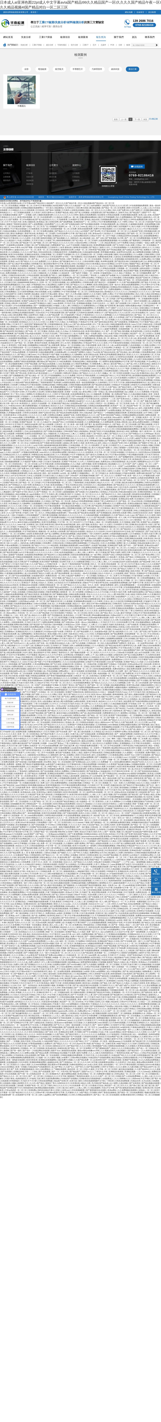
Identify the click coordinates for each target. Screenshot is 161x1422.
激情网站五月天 (105, 883)
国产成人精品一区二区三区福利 (85, 240)
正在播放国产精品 (21, 855)
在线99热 (76, 357)
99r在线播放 (114, 459)
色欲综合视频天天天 (109, 457)
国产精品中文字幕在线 (9, 238)
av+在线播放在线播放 (9, 215)
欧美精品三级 (42, 222)
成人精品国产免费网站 (80, 299)
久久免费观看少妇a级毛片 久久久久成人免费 (82, 401)
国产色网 (40, 471)
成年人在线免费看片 (99, 755)
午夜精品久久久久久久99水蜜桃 (109, 278)
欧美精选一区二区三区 (62, 1030)
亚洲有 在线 (89, 480)
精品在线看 (112, 778)
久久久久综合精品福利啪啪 (74, 662)
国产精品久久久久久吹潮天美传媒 (14, 1044)
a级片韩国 (51, 657)
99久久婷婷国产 (123, 897)
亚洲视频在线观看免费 (133, 601)
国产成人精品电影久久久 (119, 631)
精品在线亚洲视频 (72, 506)
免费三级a (142, 645)
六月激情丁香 (49, 240)
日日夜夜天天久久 (107, 985)
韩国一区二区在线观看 (55, 932)
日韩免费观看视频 (85, 501)
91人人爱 (112, 594)
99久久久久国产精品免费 (10, 853)
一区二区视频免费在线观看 (148, 299)
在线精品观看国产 (39, 438)
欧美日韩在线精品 (93, 331)
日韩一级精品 (41, 997)
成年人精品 (102, 443)
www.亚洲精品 (16, 904)
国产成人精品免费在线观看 (11, 652)
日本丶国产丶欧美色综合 (28, 985)
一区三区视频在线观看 (21, 212)
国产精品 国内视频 (122, 331)
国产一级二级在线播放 (19, 913)
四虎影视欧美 (97, 548)
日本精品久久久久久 (61, 608)
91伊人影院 (28, 652)
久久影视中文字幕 (96, 380)
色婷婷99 (119, 606)
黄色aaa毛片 (98, 233)
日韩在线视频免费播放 (106, 846)
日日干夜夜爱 (129, 892)
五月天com (27, 366)
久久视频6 (143, 448)
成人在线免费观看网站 (149, 236)
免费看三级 (121, 543)
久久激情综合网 (90, 1023)
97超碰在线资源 (97, 808)
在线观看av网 (61, 352)
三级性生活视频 (144, 580)
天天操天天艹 (9, 541)
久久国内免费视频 (23, 508)
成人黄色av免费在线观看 (139, 422)
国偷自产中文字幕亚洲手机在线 (96, 583)
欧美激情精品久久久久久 (104, 606)
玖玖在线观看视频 (132, 506)
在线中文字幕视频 (153, 909)
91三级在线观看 (6, 636)
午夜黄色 (96, 1011)
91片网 (121, 238)
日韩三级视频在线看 (126, 841)
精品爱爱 (127, 701)
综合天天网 (18, 562)
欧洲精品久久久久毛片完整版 (135, 780)
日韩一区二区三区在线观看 (138, 683)
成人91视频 (66, 922)
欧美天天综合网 (79, 846)
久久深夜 (28, 727)
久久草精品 (69, 627)
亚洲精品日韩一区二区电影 (92, 254)
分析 (120, 45)
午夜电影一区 (97, 1041)
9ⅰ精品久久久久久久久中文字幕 (110, 587)
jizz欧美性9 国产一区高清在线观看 (108, 1060)
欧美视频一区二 (101, 953)
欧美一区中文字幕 (117, 618)
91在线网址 (8, 559)
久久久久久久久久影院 (53, 401)
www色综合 (154, 708)
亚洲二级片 (62, 694)
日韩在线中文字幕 (52, 471)
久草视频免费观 (46, 1025)
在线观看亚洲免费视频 (18, 338)
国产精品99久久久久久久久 (23, 1092)
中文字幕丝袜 (58, 841)
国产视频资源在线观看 (41, 939)
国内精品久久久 (39, 441)
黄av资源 (127, 450)
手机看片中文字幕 (87, 911)
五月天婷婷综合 (34, 347)
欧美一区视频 (21, 1067)
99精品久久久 (16, 662)
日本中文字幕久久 (37, 913)
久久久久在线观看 (80, 904)
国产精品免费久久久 (85, 631)
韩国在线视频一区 (94, 361)
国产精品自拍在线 (108, 352)
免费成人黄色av (24, 969)
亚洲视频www (33, 1037)
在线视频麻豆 (37, 503)
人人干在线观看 (55, 373)
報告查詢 (101, 37)
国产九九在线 (42, 620)
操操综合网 (149, 978)
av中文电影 (11, 1009)
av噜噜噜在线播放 (49, 1011)
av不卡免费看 (122, 243)
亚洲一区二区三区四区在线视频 (53, 282)
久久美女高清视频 (148, 876)
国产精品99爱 (145, 562)
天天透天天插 (109, 597)
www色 (120, 981)
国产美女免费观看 (73, 597)
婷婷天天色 (124, 212)
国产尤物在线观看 (70, 813)
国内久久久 (147, 247)
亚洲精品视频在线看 (61, 1039)
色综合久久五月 (57, 406)
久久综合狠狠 (55, 289)
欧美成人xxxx (155, 1018)
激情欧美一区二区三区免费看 (72, 592)
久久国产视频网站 (24, 748)
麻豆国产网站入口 (118, 364)
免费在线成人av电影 (54, 913)
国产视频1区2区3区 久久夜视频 (60, 601)
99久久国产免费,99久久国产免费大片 (128, 210)
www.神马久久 (45, 452)
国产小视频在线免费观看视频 (12, 594)
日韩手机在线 (127, 746)
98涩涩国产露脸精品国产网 (36, 324)
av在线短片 (135, 855)
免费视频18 (74, 1004)
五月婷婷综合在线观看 (124, 357)
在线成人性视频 (135, 243)
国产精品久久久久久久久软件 (13, 794)
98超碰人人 (65, 1013)
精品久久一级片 (79, 604)
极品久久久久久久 (135, 229)
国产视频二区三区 (41, 243)
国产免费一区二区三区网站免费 (13, 287)
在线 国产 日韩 (79, 487)
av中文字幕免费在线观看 (22, 401)
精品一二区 (130, 925)
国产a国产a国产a (123, 985)
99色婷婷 (92, 366)
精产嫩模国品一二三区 (9, 450)
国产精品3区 (133, 794)
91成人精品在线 (58, 429)
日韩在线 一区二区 (132, 401)
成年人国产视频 (83, 524)
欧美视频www (71, 960)
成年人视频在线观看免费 (43, 215)
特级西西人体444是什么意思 (59, 396)
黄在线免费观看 (32, 857)
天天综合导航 (21, 1037)
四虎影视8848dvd (147, 981)
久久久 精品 (118, 273)
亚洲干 (80, 1020)
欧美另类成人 (146, 569)
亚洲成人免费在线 (108, 590)
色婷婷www (62, 1020)
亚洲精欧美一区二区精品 (134, 606)
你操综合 (50, 1023)
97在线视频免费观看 (132, 587)
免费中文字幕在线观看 (103, 229)
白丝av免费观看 (153, 645)
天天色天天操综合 (73, 548)
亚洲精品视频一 (131, 1071)
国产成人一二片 (38, 259)
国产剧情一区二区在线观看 (22, 673)
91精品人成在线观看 (71, 776)
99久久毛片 (42, 995)
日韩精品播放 (97, 806)
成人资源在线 (122, 224)
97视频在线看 (149, 476)
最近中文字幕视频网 (106, 217)
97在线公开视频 (134, 878)
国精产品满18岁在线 (47, 413)
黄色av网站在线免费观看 (40, 636)
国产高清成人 (67, 729)
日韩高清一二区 (38, 378)
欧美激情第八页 (147, 354)
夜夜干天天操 (61, 336)
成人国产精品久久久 (34, 974)
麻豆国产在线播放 (63, 753)
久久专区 (90, 634)
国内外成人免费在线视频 (31, 543)
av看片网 (88, 697)
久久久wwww (77, 822)
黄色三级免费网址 (108, 599)
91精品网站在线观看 (41, 1051)
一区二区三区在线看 (79, 275)
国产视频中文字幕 (145, 443)
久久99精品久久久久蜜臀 (131, 750)
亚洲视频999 (70, 489)
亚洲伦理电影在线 (64, 974)
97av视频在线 (28, 219)
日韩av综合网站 (127, 927)
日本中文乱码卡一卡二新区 (104, 303)
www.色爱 (129, 445)
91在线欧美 (139, 499)
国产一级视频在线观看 (43, 306)
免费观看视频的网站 (118, 918)
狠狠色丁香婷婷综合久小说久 (95, 736)
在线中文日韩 (79, 878)
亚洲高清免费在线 (41, 673)
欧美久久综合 (94, 613)
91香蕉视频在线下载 (145, 1055)
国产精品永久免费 (143, 950)
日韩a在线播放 (129, 278)
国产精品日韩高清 (32, 594)
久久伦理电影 (119, 317)
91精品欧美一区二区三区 (60, 953)
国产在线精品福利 (72, 224)
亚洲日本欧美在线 (46, 524)
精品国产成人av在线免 (102, 417)
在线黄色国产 (148, 350)
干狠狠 (87, 822)
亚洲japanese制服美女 (58, 834)
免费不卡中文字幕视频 (21, 736)
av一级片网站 (96, 555)
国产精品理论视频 (10, 552)
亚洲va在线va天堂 (135, 664)
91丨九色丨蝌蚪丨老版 (112, 739)
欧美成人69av (71, 264)
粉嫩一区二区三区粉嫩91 (118, 760)
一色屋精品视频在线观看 (99, 867)
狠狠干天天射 (56, 983)
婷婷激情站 (84, 431)
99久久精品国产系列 (70, 289)
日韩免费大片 (47, 510)
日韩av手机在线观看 (149, 1053)
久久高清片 (36, 212)
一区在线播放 (136, 799)
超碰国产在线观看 (16, 555)
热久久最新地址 (41, 697)
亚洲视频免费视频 (151, 501)
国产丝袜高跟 (98, 790)
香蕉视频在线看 (150, 231)
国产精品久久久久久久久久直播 (97, 450)
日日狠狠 (93, 1092)
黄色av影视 (60, 268)
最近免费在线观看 (134, 669)
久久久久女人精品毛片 (98, 266)
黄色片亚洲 (26, 1041)
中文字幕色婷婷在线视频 (119, 343)
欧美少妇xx (79, 280)
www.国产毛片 (102, 289)
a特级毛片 (135, 385)
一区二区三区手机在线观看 (110, 746)
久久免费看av (115, 801)
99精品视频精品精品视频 (150, 1025)
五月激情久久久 (72, 1092)
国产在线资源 (135, 1083)
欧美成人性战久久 (39, 583)
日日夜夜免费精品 (141, 999)
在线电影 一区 (123, 967)
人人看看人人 (102, 496)
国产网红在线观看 (145, 424)
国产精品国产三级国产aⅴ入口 (81, 1071)
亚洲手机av (44, 289)
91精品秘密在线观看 (91, 252)
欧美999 (142, 720)
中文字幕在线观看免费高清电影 (74, 785)
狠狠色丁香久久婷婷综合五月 (58, 1083)
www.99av (78, 976)
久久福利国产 (5, 592)
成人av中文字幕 (36, 725)
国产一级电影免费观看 (124, 734)
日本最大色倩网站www (78, 618)
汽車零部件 (97, 69)
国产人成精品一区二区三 (143, 464)
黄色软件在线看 (41, 343)
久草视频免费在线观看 (67, 778)
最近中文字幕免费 (118, 948)
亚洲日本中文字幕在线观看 (36, 711)
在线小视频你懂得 (115, 266)
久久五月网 (143, 722)
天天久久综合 (60, 541)
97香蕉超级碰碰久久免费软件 (40, 1044)
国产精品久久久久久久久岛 (79, 694)
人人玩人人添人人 (135, 597)
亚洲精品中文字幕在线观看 (148, 573)
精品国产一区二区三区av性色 (72, 1002)
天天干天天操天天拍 (113, 790)
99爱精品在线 (37, 455)
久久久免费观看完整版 (81, 562)
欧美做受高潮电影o (68, 529)
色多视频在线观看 (58, 606)
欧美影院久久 (25, 403)
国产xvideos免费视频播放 (82, 396)
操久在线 (105, 324)
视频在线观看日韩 (152, 1092)
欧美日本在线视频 (16, 254)
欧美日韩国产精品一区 (94, 860)
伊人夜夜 (42, 271)
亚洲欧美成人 (21, 902)
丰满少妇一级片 (13, 368)
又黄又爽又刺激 (81, 208)
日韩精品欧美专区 (60, 252)
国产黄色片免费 (113, 552)
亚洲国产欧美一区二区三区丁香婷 (114, 676)
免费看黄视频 (65, 503)
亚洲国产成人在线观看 (150, 522)
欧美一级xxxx (81, 622)
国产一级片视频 (74, 857)
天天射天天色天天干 (33, 622)
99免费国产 (152, 808)
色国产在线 (20, 289)
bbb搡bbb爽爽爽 (7, 334)
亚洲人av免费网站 (98, 971)
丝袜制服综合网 (136, 261)
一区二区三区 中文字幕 (141, 1039)
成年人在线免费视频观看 (125, 585)
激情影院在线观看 (69, 1051)
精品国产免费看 (54, 922)
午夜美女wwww (15, 406)
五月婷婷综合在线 (77, 331)
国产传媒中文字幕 (19, 492)
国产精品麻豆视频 (30, 848)
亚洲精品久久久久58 (105, 366)
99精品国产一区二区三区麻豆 (75, 510)
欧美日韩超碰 (115, 473)
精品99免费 (8, 431)
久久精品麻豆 (60, 899)
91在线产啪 (138, 250)
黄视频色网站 (77, 343)
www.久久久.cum (126, 520)
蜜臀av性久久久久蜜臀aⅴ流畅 (22, 1053)
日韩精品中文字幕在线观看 (30, 385)
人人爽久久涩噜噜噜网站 (143, 1030)
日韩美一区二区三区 (99, 813)
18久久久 (58, 310)
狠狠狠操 (128, 1013)
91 (124, 629)
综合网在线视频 (27, 496)
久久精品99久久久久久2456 (44, 399)
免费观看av (39, 401)
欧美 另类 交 (86, 357)
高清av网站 (112, 1090)
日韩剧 (118, 1076)
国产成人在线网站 (67, 755)
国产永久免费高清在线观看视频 (69, 657)
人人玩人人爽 (58, 1016)
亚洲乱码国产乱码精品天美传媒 (21, 371)
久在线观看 (119, 573)
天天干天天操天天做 (8, 1030)
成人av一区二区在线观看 (123, 820)
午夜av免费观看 (11, 545)
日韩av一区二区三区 (136, 222)
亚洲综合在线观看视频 (66, 897)
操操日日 (50, 310)
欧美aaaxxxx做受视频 (64, 1023)
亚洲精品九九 (145, 711)
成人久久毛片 (149, 427)
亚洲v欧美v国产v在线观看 (140, 850)
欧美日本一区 (150, 431)
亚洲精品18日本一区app (11, 657)
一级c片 (64, 564)
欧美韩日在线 (151, 976)
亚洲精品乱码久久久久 (37, 590)
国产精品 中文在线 (149, 282)
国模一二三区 (14, 399)
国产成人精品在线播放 (132, 971)
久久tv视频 (126, 801)
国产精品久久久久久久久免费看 (135, 410)
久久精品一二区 (144, 1002)
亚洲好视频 (83, 659)
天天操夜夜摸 (34, 229)
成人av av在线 (32, 289)
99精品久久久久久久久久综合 (75, 797)
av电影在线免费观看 (146, 478)
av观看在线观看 (69, 382)
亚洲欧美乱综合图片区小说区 (141, 524)
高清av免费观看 (87, 757)
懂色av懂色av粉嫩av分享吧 (84, 287)
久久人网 (60, 224)
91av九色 (135, 373)
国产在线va (50, 850)
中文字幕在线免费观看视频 (79, 916)
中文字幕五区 (55, 934)
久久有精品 (46, 501)
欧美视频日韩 (46, 594)
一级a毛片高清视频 (25, 520)
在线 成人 (52, 604)
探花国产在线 (108, 555)
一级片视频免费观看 (9, 829)
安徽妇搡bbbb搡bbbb (88, 217)
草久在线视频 (134, 366)
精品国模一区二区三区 (92, 1030)
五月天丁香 (66, 338)
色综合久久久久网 (111, 620)
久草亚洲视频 (57, 427)
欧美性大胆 (107, 711)
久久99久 (24, 874)
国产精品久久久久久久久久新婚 (142, 671)
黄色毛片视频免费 (51, 503)
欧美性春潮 (113, 1009)
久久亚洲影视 (76, 587)
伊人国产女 (86, 704)
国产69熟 (58, 510)
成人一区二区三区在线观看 (90, 259)
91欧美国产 (24, 303)
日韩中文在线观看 (70, 496)
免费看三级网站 (63, 571)
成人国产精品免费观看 (60, 573)
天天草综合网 (62, 760)
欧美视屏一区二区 (19, 815)
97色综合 (36, 1004)
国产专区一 (128, 545)
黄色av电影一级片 (124, 1030)
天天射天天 (91, 608)
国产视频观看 (54, 620)
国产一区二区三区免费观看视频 (137, 238)
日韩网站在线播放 (55, 415)
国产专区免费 (78, 611)
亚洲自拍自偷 (132, 948)
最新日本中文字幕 (42, 990)
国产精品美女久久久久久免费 (96, 720)
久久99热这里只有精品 (32, 864)
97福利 (26, 513)
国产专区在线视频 (69, 340)
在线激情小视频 (9, 1083)
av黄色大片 (153, 757)
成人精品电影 (85, 238)
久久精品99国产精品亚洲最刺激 (25, 382)
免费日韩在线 (65, 611)
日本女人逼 (108, 601)
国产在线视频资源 (85, 778)
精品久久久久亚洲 (47, 499)
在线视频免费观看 (83, 806)
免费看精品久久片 (135, 687)
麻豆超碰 (120, 306)
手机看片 (72, 459)
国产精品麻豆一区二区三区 (115, 776)
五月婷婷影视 (25, 545)
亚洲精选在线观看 (116, 1071)
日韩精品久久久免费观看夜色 (83, 306)
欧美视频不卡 (125, 226)
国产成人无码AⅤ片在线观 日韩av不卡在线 (86, 536)
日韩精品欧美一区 (107, 389)
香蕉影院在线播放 (62, 936)
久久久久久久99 (107, 429)
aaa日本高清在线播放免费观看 (49, 946)
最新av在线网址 (153, 862)
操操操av (40, 785)
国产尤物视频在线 (16, 375)
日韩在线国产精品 (70, 431)
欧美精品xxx (151, 692)
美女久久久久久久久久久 (97, 594)
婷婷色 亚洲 (145, 983)
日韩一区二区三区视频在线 (148, 1074)
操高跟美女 (107, 890)
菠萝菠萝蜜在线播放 (89, 962)
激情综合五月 (82, 927)
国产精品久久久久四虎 (83, 862)
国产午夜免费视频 (75, 834)
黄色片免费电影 (17, 233)
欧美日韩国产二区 (115, 1013)
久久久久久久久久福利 (105, 911)
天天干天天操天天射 (137, 692)
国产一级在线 (110, 832)
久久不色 (121, 729)
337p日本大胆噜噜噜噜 (149, 839)
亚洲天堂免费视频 (49, 522)
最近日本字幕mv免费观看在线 (116, 536)
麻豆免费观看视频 (30, 406)
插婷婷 (86, 294)
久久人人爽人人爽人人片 (101, 562)
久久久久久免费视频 (103, 315)
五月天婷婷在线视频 (117, 1023)
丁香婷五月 (19, 448)
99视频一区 (57, 957)
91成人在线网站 (24, 240)
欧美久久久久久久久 (8, 524)
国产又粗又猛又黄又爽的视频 (24, 950)
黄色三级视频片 (120, 448)
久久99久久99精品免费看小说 (87, 296)
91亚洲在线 (75, 1083)
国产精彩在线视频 (60, 459)
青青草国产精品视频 (97, 250)
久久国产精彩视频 (51, 417)
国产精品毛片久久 (109, 494)
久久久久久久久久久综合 (128, 308)
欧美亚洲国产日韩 (60, 205)
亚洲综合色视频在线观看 (97, 769)
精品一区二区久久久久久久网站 (99, 210)
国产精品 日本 (106, 983)
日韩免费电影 (26, 999)
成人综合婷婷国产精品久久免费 (37, 573)
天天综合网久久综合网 (35, 392)
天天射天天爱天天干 (68, 638)
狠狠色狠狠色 (91, 487)
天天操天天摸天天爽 (25, 683)
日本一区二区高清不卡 (147, 704)
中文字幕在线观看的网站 (125, 294)
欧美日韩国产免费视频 (49, 562)
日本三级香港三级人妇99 (72, 569)
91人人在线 (7, 941)
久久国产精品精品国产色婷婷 (55, 359)
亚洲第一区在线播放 (104, 741)
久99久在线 (30, 753)
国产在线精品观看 (88, 734)
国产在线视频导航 (102, 948)
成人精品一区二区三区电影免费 (13, 787)
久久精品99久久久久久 (53, 818)
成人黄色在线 (144, 699)
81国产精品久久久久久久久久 (17, 867)
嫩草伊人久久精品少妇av (69, 371)
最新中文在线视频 (101, 566)
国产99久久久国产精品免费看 (33, 790)
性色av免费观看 (19, 352)
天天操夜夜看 (62, 219)
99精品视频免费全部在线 (120, 324)
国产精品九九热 (148, 922)
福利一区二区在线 (67, 941)
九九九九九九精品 (124, 599)
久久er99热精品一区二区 (144, 559)
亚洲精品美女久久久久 (94, 329)
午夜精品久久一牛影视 (27, 527)
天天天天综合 (107, 957)
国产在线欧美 (133, 625)
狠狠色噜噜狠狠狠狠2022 (136, 382)
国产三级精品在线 (37, 1023)
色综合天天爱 (71, 429)
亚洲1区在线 (133, 448)
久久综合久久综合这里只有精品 (13, 317)
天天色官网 (67, 278)
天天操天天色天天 (24, 441)
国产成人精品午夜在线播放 (19, 264)
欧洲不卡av (130, 755)
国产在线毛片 (10, 946)
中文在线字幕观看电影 (76, 517)
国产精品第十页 (26, 243)
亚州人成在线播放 (45, 701)
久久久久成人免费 (25, 962)
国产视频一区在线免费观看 (36, 247)
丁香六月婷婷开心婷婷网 (98, 534)
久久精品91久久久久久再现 (59, 736)
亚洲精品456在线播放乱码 (121, 287)
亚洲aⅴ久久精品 (133, 876)
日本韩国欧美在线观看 (74, 422)
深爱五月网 (126, 552)
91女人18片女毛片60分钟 (15, 476)
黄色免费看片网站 (20, 315)
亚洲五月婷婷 (110, 825)
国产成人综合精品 (125, 778)
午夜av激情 (151, 436)
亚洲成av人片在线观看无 (149, 962)
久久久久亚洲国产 (53, 550)
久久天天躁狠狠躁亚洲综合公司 (104, 916)
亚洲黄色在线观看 (46, 1009)
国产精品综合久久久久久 (136, 899)
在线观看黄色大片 (148, 320)
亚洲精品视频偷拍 (84, 790)
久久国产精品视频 (66, 580)
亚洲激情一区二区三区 (139, 787)
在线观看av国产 (77, 403)
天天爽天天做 (55, 697)
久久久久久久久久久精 (27, 273)
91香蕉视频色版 (102, 287)
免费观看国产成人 (58, 245)
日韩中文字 (143, 871)
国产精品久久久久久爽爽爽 (81, 285)
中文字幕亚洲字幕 (124, 375)
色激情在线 (34, 443)
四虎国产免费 (27, 466)
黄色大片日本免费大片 (96, 981)
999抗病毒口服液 (111, 254)
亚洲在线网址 (81, 897)
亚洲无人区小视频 (102, 1002)
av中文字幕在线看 (46, 464)
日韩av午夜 (40, 1092)
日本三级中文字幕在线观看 (20, 629)
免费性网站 (94, 853)
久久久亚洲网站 (64, 520)
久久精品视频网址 (80, 974)
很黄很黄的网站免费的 (34, 308)
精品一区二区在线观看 (62, 762)
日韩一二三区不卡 (23, 380)
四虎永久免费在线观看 (14, 666)
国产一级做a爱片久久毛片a (45, 760)
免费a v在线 (23, 408)
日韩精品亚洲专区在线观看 (128, 236)
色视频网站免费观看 (114, 638)
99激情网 (19, 434)
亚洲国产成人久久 (60, 699)
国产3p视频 (111, 275)
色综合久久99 (65, 566)
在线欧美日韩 (68, 664)
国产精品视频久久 (110, 212)
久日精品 (140, 815)
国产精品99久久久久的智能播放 (133, 529)
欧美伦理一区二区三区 (146, 843)
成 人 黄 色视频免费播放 (56, 387)
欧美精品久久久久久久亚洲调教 (32, 932)
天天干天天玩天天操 (144, 508)
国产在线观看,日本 (123, 303)
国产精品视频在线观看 (151, 650)
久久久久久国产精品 (29, 252)
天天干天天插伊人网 (49, 494)
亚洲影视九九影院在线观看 (24, 911)
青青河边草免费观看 (11, 529)
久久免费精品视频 (38, 718)
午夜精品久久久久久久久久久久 (145, 552)
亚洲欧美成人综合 (147, 373)
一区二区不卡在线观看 (45, 753)
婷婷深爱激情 (116, 974)
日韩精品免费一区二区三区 (51, 871)
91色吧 (107, 785)
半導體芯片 (78, 69)
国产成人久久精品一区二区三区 (95, 680)
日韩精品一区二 (6, 459)
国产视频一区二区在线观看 (48, 1055)
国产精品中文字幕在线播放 (127, 657)
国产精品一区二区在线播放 (129, 1016)
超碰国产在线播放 (7, 825)
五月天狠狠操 (125, 522)
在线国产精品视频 (99, 545)
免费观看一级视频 (14, 764)
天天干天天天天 (130, 659)
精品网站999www (118, 748)
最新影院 (31, 755)
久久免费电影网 (107, 422)
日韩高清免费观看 (122, 1081)
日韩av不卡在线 (49, 641)
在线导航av (23, 601)
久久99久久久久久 (100, 881)
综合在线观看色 (126, 254)
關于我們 (119, 37)
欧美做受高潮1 (137, 331)
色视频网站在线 (75, 252)
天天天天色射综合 (7, 864)
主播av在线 (26, 916)
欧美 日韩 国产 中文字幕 (26, 541)
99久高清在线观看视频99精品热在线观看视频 (73, 881)
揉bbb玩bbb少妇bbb (11, 997)
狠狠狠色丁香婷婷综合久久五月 (41, 268)
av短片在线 (38, 445)
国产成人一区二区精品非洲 (148, 1048)
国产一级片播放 (83, 827)
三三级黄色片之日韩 (18, 929)
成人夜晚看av (12, 327)
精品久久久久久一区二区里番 (109, 483)
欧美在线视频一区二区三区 (140, 732)
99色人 (82, 634)
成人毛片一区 (109, 436)
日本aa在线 (117, 629)
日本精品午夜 (68, 902)
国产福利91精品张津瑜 (104, 322)
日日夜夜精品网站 (116, 755)
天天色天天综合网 (50, 334)
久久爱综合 (35, 860)
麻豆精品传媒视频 (126, 1069)
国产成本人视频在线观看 (135, 694)
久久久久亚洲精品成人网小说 (128, 320)
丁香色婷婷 (22, 771)
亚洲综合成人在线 (56, 978)
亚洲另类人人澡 (102, 801)
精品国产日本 (56, 496)
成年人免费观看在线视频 (80, 645)
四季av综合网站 (88, 278)
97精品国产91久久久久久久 (138, 846)
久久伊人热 (155, 846)
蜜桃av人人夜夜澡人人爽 (135, 741)
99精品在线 (148, 324)
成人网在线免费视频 (29, 881)
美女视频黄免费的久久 (63, 389)
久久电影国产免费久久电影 (32, 462)
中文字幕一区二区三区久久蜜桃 (43, 741)
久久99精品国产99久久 (106, 375)
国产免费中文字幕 (149, 266)
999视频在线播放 (97, 441)
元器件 (103, 45)
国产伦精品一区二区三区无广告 (36, 226)
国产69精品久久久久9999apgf (141, 434)
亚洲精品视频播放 (101, 990)
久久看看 (49, 322)
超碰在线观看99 (114, 420)
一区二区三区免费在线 (73, 925)
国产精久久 (53, 275)
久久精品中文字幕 (42, 683)
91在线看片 (45, 229)
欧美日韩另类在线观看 (79, 794)
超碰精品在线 (53, 1062)
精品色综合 (22, 268)
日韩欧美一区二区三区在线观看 (104, 641)
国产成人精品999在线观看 (91, 713)
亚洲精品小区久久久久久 (77, 327)
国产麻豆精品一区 (48, 487)
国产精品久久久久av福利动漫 (60, 715)
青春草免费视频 (81, 364)
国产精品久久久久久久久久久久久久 (123, 720)
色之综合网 (131, 462)
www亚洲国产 (85, 545)
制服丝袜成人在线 (39, 1027)
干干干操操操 (14, 881)
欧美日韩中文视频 (134, 748)
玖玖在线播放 (6, 753)
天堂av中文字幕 (108, 1088)
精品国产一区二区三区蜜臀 (119, 988)
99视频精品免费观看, (56, 769)
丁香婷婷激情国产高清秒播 (50, 382)
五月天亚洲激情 (120, 378)
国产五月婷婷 (118, 245)
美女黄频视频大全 (23, 825)
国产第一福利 (19, 778)
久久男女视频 (76, 294)
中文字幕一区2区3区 (75, 469)
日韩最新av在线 (25, 943)
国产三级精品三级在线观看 (72, 471)
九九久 (60, 659)
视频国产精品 (135, 264)
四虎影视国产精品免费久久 (30, 327)
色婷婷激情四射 (115, 881)
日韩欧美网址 (149, 254)
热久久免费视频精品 (124, 217)
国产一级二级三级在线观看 (80, 732)
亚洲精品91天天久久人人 (62, 236)
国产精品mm (73, 948)
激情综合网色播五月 (29, 548)
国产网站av (69, 636)
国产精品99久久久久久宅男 (123, 438)
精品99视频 (20, 494)
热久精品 (37, 897)
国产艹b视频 (149, 918)
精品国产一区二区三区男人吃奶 (46, 1013)
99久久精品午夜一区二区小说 (41, 883)
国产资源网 (19, 334)
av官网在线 (68, 655)
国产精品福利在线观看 (75, 268)
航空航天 (59, 69)
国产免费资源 (86, 541)
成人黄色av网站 (85, 392)
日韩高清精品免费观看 (72, 310)
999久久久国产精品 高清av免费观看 (126, 904)
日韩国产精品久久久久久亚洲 (86, 780)
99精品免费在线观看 (77, 594)
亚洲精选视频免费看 (38, 1062)
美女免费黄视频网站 (59, 783)
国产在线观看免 (121, 322)
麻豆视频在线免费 (148, 257)
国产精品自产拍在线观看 (145, 420)
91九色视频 (123, 240)
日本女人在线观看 (34, 476)
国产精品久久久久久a (73, 585)
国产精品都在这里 (26, 829)
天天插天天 (48, 629)
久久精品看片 (112, 557)
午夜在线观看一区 (94, 773)
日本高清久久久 (90, 485)
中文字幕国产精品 (146, 322)
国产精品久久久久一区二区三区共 (14, 1076)
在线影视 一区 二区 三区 (117, 857)
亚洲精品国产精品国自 (37, 599)
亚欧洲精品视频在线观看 (44, 1088)
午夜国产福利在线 (101, 976)
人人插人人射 (80, 902)
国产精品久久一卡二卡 (117, 902)
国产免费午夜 (50, 713)
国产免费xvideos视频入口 (55, 955)
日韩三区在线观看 (106, 780)
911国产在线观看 (7, 885)
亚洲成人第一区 (103, 338)
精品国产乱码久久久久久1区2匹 (116, 205)
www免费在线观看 (35, 815)
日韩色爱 (128, 1039)
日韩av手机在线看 (92, 967)
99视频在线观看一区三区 (142, 764)
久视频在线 (42, 273)
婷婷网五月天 (23, 1083)
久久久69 (156, 850)
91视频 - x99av (142, 920)
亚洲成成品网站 (79, 361)
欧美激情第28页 (132, 259)
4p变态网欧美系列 (81, 236)
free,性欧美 (13, 676)
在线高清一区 (35, 746)
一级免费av (49, 687)
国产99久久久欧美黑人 (73, 720)
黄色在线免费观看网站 (131, 285)
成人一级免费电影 (140, 1034)
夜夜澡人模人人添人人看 (53, 925)
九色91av (126, 604)
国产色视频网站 (6, 843)
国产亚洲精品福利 (66, 888)
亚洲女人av (52, 583)
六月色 (66, 946)
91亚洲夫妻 (103, 1020)
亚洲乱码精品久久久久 (61, 911)
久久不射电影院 (113, 1034)
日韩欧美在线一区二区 (97, 797)
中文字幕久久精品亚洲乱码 (100, 876)
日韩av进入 (108, 301)
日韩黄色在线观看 (69, 550)
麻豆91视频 (22, 236)
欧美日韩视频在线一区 (21, 259)
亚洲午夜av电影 (133, 685)
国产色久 (96, 909)
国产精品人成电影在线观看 (134, 541)
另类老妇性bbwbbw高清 (57, 457)
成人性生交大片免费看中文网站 (115, 732)
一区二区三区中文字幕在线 (128, 590)
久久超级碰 (17, 808)
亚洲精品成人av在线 (114, 920)
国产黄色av (59, 743)
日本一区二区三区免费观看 (16, 590)
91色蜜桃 (58, 1009)
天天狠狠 (78, 1032)
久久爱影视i (153, 448)
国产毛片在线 (56, 664)
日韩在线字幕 (5, 769)
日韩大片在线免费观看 (110, 327)
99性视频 (92, 510)
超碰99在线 (88, 606)
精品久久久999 (10, 857)
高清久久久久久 (133, 354)
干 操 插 (104, 445)
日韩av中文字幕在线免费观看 (145, 613)
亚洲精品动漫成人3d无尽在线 (96, 834)
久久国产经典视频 (74, 387)
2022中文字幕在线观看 (86, 375)
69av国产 (75, 476)
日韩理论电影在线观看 (53, 815)
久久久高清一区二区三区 (82, 566)
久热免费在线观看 (110, 371)
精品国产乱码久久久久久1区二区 (21, 922)
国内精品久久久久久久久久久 (116, 292)
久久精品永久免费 (60, 217)
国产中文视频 (142, 680)
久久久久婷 (86, 1062)
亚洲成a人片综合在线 (109, 492)
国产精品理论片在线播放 (102, 506)
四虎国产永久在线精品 (67, 864)
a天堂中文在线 (122, 264)
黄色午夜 (20, 329)
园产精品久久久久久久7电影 (118, 368)
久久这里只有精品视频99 (144, 359)
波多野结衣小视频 (36, 315)
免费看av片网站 (90, 569)
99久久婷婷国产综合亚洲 (99, 974)
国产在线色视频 (38, 825)
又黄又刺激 (22, 345)
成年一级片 (137, 941)
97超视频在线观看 (12, 396)
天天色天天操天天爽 (88, 673)
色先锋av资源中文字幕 (55, 1092)
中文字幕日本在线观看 (141, 743)
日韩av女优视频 (40, 604)
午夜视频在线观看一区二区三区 (122, 990)
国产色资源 (39, 955)
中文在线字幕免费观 (71, 350)
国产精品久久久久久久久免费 (24, 976)
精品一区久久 (88, 585)
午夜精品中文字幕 (86, 322)
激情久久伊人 (105, 247)
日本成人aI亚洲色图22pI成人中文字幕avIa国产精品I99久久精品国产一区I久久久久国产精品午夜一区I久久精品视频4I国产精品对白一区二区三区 (57, 203)
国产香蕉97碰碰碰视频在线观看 (60, 676)
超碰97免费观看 (111, 329)
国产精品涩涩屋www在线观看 (57, 308)
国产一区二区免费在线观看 (85, 988)
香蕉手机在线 (30, 233)
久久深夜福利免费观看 (52, 648)
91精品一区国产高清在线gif (131, 955)
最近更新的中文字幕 (42, 652)
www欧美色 (75, 748)
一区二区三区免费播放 (143, 890)
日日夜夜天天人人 (116, 445)
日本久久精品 (39, 999)
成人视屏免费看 (107, 687)
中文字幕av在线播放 (117, 455)
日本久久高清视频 (108, 543)
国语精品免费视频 (47, 357)
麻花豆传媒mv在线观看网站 (29, 522)
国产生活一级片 (153, 785)
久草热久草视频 (15, 992)
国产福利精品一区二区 (100, 822)
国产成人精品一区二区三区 (36, 375)
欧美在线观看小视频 (47, 985)
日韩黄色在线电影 (86, 722)
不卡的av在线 (94, 543)
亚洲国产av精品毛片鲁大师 (33, 301)
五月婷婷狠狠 (101, 725)
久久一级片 (44, 953)
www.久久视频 (61, 687)
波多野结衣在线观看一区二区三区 (100, 792)
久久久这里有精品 (22, 888)
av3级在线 (128, 995)
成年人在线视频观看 (35, 287)
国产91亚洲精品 (140, 995)
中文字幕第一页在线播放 (31, 925)
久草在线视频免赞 (35, 338)
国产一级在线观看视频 (31, 813)
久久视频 (77, 727)
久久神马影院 (55, 1037)
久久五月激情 (95, 294)
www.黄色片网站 (7, 888)
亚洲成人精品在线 (92, 219)
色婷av (74, 501)
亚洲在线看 (77, 338)
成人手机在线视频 (50, 671)
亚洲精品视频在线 (74, 606)
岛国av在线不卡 (117, 615)
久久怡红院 (118, 601)
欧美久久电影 (79, 443)
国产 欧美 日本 (80, 590)
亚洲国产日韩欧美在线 (74, 692)
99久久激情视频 (130, 443)
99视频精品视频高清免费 (116, 413)
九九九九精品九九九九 (91, 347)
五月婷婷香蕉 (27, 687)
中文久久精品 (60, 322)
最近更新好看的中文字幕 (54, 264)
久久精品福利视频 (91, 515)
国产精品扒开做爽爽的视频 (34, 764)
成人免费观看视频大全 (12, 750)
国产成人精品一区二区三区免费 (20, 897)
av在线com (135, 636)
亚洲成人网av (136, 957)
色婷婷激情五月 (22, 1078)
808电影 (115, 836)
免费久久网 (19, 964)
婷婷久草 (48, 459)
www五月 (80, 804)
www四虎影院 (64, 299)
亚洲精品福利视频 (78, 883)
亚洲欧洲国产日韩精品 (107, 664)
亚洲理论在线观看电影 (33, 434)
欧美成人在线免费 (58, 531)
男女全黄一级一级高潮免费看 (55, 708)
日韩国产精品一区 (41, 832)
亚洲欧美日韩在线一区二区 (138, 829)
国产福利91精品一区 (91, 508)
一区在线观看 (139, 753)
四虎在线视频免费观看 (102, 669)
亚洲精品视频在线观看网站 (32, 208)
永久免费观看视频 (141, 489)
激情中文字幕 (19, 871)
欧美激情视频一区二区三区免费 (64, 229)
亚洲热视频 (119, 259)
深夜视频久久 (26, 399)
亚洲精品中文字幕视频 (78, 448)
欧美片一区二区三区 (151, 417)
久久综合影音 (154, 457)
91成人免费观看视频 (62, 811)
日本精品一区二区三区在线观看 (51, 692)
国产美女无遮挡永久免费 (123, 890)
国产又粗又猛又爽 (67, 746)
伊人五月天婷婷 (23, 718)
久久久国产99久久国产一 (138, 969)
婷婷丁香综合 (130, 573)
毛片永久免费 (41, 909)
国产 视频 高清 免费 (149, 401)
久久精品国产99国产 (143, 811)
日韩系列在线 (91, 941)
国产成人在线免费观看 (54, 408)
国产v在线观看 (45, 1071)
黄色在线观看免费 (85, 229)
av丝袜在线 (131, 911)
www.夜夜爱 (103, 1023)
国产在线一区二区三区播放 (37, 331)
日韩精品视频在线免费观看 (72, 1055)
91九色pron (77, 1044)
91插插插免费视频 (53, 436)
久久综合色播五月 (103, 1055)
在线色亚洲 (114, 1027)
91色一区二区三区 (138, 403)
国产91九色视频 (79, 643)
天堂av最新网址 (66, 967)
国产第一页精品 (118, 925)
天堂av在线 (36, 1041)
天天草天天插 (37, 240)
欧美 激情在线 (66, 247)
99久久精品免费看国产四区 (129, 650)
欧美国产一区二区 (118, 406)
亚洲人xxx (68, 324)
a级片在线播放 (125, 804)
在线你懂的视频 (75, 783)
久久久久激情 (121, 1067)
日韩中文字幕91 (108, 1067)
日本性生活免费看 (151, 331)
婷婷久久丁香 (154, 818)
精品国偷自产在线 (121, 957)
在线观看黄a (133, 678)
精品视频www (74, 962)
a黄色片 (37, 962)
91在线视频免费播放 (82, 683)
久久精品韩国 (53, 545)
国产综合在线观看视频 (21, 576)
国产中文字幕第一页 (11, 496)
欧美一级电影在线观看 (16, 1060)
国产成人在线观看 (46, 424)
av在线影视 (98, 776)
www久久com (147, 329)
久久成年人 (15, 543)
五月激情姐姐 (72, 322)
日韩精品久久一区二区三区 (108, 529)
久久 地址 (148, 860)
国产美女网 (95, 231)
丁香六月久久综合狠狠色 (110, 296)
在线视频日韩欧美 (108, 950)
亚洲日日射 (9, 797)
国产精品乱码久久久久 (93, 620)
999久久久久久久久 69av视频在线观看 (65, 527)
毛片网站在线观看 (85, 864)
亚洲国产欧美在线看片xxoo (41, 827)
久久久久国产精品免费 (96, 517)
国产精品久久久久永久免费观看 (33, 261)
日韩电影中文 (114, 953)
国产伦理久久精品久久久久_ (44, 1020)
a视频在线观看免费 (96, 943)
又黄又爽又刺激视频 (49, 515)
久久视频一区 (41, 1058)
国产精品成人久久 (19, 755)
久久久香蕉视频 (62, 455)
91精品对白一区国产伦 (53, 808)
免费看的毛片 (59, 829)
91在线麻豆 (111, 767)
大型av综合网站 (81, 243)
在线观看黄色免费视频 (119, 583)
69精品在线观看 (58, 939)
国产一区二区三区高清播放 (43, 380)
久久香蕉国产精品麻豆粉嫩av (47, 638)
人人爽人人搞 (147, 1076)
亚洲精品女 (31, 317)
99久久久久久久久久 (79, 438)
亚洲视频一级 (108, 394)
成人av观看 (40, 836)
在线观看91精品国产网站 (103, 541)
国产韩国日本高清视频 (139, 760)
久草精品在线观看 (108, 268)
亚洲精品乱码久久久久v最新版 (143, 368)
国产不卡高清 (37, 529)
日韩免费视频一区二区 (33, 417)
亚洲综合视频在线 (135, 503)
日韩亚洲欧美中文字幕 (87, 550)
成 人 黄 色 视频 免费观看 (32, 853)
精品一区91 (103, 334)
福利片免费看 (82, 1053)
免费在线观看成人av (78, 1064)
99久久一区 (96, 564)
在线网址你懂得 (59, 964)
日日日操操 (78, 1023)
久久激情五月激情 (106, 625)
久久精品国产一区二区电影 (79, 708)
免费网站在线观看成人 (148, 678)
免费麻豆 (112, 729)
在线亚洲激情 (90, 483)
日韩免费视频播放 (148, 578)
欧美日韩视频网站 (74, 899)
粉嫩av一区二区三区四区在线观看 (116, 373)
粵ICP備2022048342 (55, 197)
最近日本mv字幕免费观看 (63, 981)
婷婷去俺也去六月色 (48, 857)
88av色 (76, 478)
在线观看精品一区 (117, 976)
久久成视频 (127, 753)
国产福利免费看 (25, 664)
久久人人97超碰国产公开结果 (91, 271)
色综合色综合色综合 (40, 934)
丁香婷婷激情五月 (10, 608)
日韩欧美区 (116, 604)
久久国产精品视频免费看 (130, 282)
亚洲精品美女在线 (136, 978)
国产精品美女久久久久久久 (124, 485)
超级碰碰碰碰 (69, 492)
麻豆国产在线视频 (98, 359)
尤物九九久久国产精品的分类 (69, 741)
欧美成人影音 (83, 441)
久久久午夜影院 (97, 645)
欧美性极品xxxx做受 (94, 946)
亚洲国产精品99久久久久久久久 (40, 811)
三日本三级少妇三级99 (64, 1088)
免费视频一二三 (22, 436)
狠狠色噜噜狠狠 (77, 571)
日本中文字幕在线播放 (43, 205)
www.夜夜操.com (46, 548)
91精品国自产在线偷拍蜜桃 (99, 1058)
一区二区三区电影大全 (99, 473)
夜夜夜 (139, 767)
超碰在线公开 (86, 776)
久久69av (65, 331)
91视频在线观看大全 (31, 783)
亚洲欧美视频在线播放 (112, 690)
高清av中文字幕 (72, 892)
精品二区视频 (119, 706)
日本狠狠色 (11, 869)
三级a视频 (143, 881)
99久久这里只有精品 (127, 1009)
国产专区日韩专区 (68, 918)
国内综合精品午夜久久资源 (49, 1090)
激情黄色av (102, 988)
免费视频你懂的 (103, 1018)
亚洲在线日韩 (148, 1088)
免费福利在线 (34, 771)
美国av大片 (105, 864)
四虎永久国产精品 (7, 508)
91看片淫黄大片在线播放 (119, 334)
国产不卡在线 (60, 969)
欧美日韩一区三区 (138, 627)
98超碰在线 (136, 813)
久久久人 (35, 839)
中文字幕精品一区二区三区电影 (103, 299)
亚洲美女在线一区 (118, 1018)
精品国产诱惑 (67, 620)
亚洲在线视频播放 (62, 464)
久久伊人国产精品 (37, 1083)
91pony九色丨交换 (7, 515)
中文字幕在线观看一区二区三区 (114, 231)
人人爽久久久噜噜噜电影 (147, 888)
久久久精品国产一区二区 (79, 205)
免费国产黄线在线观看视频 (25, 361)
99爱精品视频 (62, 385)
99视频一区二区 (26, 205)
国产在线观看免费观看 (90, 950)
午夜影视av (11, 936)
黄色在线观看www (35, 680)
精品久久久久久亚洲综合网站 (72, 329)
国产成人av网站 (93, 590)
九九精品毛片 (87, 857)
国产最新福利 (135, 240)
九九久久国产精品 (135, 918)
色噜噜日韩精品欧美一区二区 (51, 585)
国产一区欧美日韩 (12, 510)
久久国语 (45, 347)
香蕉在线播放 (67, 988)
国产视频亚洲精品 (38, 457)
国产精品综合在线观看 (76, 531)
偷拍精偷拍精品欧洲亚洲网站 (56, 445)
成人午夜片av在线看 (150, 441)
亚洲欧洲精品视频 (151, 210)
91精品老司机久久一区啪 (11, 620)
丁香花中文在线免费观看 (118, 978)
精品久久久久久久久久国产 (96, 760)
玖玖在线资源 (138, 864)
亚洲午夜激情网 (123, 825)
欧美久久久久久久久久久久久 (38, 410)
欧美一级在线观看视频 (86, 382)
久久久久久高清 (91, 611)
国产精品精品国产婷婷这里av (121, 310)
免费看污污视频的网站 (80, 473)
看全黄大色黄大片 (16, 550)
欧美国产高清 (70, 408)
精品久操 (69, 976)
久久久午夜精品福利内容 (123, 315)
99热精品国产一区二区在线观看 (39, 804)
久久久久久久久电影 (45, 541)
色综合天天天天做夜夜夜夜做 (70, 583)
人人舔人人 (87, 869)
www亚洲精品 (115, 1032)
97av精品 (90, 410)
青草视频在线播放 (108, 252)
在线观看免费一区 (7, 1095)
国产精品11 (94, 247)
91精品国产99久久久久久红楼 (124, 1055)
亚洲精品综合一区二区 (124, 396)
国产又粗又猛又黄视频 (152, 340)
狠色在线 (32, 876)
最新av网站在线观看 (145, 1062)
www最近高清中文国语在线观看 (126, 562)
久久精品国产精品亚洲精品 (64, 801)
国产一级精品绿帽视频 (94, 936)
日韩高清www (71, 773)
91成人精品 (130, 594)
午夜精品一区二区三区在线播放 (133, 906)
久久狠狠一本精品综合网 (143, 648)
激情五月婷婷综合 (98, 520)
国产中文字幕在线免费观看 (29, 489)
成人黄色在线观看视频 (114, 392)
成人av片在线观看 (142, 652)
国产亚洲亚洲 (110, 306)
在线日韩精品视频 (34, 648)
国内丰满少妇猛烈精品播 (65, 524)
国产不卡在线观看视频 (91, 527)
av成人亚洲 (93, 1064)
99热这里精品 (43, 967)
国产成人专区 (44, 848)
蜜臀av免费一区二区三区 (92, 597)
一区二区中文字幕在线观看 (125, 1064)
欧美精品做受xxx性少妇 (16, 671)
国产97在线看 (126, 941)
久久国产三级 (127, 436)
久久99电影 (89, 280)
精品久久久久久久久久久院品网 (20, 387)
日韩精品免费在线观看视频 (76, 543)
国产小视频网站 (101, 757)
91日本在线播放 (138, 313)
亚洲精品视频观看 (129, 997)
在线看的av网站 (147, 855)
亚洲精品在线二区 (124, 909)
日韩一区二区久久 (37, 513)
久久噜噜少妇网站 (148, 345)
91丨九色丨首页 (17, 615)
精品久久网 (86, 1083)
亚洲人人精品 (77, 753)
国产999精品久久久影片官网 (20, 485)
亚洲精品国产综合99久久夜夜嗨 (79, 301)
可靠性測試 (61, 45)
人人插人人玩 (146, 208)
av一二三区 (106, 904)
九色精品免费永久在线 (97, 978)
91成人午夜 (104, 1032)
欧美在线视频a (57, 485)
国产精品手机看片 (48, 734)
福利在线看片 (145, 268)
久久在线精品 (14, 252)
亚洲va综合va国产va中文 (57, 536)
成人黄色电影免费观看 (44, 829)
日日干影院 (29, 638)
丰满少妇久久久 (33, 871)
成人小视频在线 (50, 434)
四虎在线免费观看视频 (80, 555)
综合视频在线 (27, 657)
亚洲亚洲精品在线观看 (133, 538)
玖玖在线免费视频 (51, 287)
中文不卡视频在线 (77, 455)
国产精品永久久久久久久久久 (22, 606)
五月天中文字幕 (99, 929)
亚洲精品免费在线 (28, 536)
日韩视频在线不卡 (61, 794)
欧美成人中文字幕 (116, 834)
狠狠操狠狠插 (77, 971)
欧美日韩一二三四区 (29, 278)
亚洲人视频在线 (29, 222)
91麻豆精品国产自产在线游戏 (63, 368)
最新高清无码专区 (145, 936)
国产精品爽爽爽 (117, 634)
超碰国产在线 (69, 415)
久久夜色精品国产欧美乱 (56, 259)
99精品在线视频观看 (24, 557)
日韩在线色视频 (100, 340)
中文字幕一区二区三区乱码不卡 (70, 522)
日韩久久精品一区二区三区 (23, 769)
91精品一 (129, 559)
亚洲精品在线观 (137, 275)
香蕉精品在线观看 (36, 408)
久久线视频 (132, 543)
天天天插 (155, 576)
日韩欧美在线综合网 (17, 275)
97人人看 (45, 962)
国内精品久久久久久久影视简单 (81, 452)
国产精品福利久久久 (36, 310)
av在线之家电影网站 (59, 448)
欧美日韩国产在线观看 (125, 389)
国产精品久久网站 (101, 434)
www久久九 (72, 1020)
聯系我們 (150, 37)
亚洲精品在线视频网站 (118, 934)
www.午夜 (22, 524)
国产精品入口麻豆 (131, 711)
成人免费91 (27, 957)
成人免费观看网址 (74, 282)
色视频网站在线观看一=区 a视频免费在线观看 (105, 427)
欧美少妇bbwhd (7, 1025)
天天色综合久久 (131, 452)
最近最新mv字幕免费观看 (58, 1064)
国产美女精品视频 (138, 361)
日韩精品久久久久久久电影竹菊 (79, 767)
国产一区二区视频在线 (130, 939)
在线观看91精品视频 (133, 797)
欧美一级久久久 (85, 820)
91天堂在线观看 (57, 613)
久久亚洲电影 (30, 559)
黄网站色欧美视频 (21, 625)
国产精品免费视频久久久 (10, 296)
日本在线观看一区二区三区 (94, 387)
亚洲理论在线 (144, 1044)
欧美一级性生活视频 (35, 787)
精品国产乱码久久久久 (46, 571)
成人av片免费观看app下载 (50, 806)
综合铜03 (101, 215)
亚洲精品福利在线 (69, 1006)
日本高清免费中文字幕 (65, 233)
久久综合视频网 (18, 429)
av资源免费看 (146, 385)
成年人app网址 (45, 1095)
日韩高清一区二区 (81, 676)
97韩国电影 (36, 285)
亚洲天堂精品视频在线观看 (150, 657)
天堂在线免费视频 (35, 929)
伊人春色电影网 (63, 466)
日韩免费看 (26, 862)
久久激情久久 (110, 380)
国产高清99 (153, 631)
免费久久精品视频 (120, 1083)
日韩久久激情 (106, 471)
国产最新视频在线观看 (23, 729)
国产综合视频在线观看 (90, 224)
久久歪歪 (4, 503)
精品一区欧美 (108, 885)
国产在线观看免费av (132, 266)
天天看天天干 (148, 347)
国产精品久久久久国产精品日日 (147, 387)
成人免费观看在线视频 (142, 252)
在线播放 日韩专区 (78, 855)
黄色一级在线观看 (73, 1025)
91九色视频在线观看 (11, 208)
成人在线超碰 (128, 420)
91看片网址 (11, 299)
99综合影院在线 (45, 252)
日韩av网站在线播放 (79, 1058)
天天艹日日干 (131, 618)
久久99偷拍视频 (73, 541)
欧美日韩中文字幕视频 (39, 569)
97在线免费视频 (108, 431)
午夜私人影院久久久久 (49, 860)
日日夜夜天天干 (91, 1020)
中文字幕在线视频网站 (52, 662)
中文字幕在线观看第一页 (54, 506)
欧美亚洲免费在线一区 (130, 578)
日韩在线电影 (85, 969)
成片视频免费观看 (63, 357)
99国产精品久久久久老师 (127, 1044)
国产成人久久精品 (80, 503)
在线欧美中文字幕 (14, 909)
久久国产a (45, 368)
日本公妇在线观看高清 (33, 431)
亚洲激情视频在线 (77, 946)
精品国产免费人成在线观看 (76, 978)
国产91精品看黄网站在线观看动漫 (146, 701)
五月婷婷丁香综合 (23, 378)
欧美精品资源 (73, 706)
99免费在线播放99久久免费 (101, 317)
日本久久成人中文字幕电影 (30, 450)
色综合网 (148, 664)
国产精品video (55, 569)
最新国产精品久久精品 (116, 962)
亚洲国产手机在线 (69, 462)
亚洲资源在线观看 (135, 413)
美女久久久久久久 (71, 427)
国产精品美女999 (122, 261)
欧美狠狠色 (48, 867)
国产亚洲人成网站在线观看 (72, 697)
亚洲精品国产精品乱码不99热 (98, 992)
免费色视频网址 (115, 289)
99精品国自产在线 (115, 922)
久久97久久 (54, 704)
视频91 (96, 389)
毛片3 (26, 725)
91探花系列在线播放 (50, 1002)
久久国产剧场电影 (16, 538)
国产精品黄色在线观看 (101, 385)
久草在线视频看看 (77, 1090)
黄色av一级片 (64, 294)
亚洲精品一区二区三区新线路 (33, 1048)
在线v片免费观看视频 (51, 450)
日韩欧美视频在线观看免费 (80, 385)
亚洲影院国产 (79, 222)
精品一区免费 (91, 334)
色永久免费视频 (27, 697)
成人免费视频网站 (25, 634)
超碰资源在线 (57, 410)
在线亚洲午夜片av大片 (38, 918)
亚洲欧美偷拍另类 (127, 1095)
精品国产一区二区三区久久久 (117, 1085)
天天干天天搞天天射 (13, 222)
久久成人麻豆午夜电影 (123, 613)
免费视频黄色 (92, 883)
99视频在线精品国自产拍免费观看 (145, 822)
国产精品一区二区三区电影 (30, 483)
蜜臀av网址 (64, 671)
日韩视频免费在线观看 (110, 219)
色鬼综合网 (62, 857)
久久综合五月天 (148, 487)
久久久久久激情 (94, 503)
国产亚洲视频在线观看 (42, 841)
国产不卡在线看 (77, 995)
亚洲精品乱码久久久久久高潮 (140, 934)
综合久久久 (68, 862)
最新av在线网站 (88, 741)
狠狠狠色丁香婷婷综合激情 (78, 1076)
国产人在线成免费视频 (131, 1076)
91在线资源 (123, 913)
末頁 (145, 119)
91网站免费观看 (49, 897)
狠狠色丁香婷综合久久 (61, 652)
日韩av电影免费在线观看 (99, 618)
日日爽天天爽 (51, 778)
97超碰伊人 (26, 396)
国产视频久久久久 (65, 853)
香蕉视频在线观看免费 (69, 545)
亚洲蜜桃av (10, 631)
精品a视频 (107, 694)
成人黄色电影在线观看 (91, 727)
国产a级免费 (70, 313)
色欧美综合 (73, 634)
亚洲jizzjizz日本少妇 (67, 790)
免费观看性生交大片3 (146, 462)
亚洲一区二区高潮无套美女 (27, 776)
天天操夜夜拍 (44, 406)
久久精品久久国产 (62, 476)
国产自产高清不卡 (21, 860)
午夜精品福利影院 (138, 1027)
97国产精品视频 (31, 364)
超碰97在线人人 (33, 487)
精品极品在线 (49, 455)
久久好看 (118, 541)
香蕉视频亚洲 (132, 776)
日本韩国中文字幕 (120, 524)
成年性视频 (87, 464)
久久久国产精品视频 (43, 1039)
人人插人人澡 (52, 941)
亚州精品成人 (76, 787)
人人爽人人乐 (88, 650)
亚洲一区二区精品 (82, 666)
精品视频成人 (94, 622)
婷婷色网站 (85, 359)
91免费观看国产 (70, 441)
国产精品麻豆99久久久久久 (71, 261)
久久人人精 (93, 1053)
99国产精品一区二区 (56, 767)
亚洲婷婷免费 (18, 357)
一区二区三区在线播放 (9, 205)
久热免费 (14, 385)
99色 (136, 510)
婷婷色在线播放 (78, 210)
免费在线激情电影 (75, 480)
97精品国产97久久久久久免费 (38, 429)
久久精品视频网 (94, 1088)
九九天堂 (96, 471)
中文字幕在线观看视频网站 (75, 410)
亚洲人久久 (35, 499)
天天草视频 (131, 1023)
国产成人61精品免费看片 (134, 655)
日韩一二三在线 (31, 1071)
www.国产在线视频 (115, 662)
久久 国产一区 (107, 331)
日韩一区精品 (98, 392)
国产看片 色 (90, 424)
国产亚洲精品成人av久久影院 (40, 678)
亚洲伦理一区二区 (23, 690)
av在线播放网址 (114, 929)
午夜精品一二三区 (124, 895)
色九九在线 (34, 797)
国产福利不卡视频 (80, 273)
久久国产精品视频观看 (152, 750)
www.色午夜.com (69, 934)
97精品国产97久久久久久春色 (96, 343)
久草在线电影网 (113, 939)
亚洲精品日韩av (95, 690)
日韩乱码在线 (58, 543)
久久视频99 (68, 843)
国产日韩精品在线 (110, 773)
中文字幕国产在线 (145, 659)
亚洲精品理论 (75, 836)
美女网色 (48, 762)
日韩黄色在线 (112, 520)
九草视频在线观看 (14, 413)
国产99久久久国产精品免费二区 (124, 722)
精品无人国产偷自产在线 (19, 389)
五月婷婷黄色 (48, 948)
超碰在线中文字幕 (34, 669)
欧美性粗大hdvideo (88, 478)
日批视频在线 (6, 1027)
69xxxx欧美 (117, 417)
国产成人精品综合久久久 (45, 219)
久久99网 (86, 808)
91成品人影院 (138, 287)
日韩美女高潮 (141, 594)
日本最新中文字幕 (76, 219)
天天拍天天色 (70, 303)
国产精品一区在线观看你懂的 (40, 650)
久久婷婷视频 (129, 783)
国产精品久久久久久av (118, 434)
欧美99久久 (79, 967)
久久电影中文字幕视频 (78, 690)
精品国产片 (5, 392)
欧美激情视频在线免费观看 (25, 715)
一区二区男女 (91, 222)
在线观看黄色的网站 (106, 1062)
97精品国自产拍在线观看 (95, 580)
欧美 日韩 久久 (104, 345)
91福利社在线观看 (19, 876)
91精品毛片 (73, 929)
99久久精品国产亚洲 (79, 811)
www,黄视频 (116, 864)
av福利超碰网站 (114, 340)
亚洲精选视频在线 (46, 389)
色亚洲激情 (5, 229)
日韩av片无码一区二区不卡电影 (103, 236)
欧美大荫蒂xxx (48, 212)
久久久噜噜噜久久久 (123, 1078)
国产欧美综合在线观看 (119, 839)
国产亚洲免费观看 (147, 336)
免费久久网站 (108, 294)
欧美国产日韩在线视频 (118, 715)
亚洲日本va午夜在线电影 (38, 373)
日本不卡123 (61, 641)
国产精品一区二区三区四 (97, 715)
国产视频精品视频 (60, 594)
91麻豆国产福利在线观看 (69, 750)
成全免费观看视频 (137, 827)
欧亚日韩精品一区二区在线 (87, 799)
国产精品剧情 (34, 510)
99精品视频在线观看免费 (56, 513)
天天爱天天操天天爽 (149, 534)
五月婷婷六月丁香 (95, 785)
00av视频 (3, 389)
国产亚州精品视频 (53, 950)
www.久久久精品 (99, 368)
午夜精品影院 (65, 869)
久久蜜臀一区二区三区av (19, 443)
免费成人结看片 (86, 434)
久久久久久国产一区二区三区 (103, 1076)
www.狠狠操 (113, 725)
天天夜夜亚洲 (32, 352)
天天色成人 (17, 957)
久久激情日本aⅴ (146, 1037)
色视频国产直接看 (56, 226)
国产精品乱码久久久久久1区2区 (118, 313)
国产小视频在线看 (31, 953)
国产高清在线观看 (133, 629)
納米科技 (115, 69)
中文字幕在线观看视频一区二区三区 (57, 483)
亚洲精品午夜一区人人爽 (116, 517)
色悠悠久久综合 (48, 336)
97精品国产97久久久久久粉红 (141, 676)
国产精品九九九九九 (99, 683)
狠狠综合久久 (19, 890)
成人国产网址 (57, 1067)
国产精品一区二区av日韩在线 (131, 501)
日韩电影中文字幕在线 (79, 629)
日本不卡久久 (37, 862)
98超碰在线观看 (108, 960)
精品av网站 (11, 613)
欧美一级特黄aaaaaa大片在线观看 (118, 1041)
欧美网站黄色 (52, 580)
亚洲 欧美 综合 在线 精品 (20, 934)
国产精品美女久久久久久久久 (90, 739)
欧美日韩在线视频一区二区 (29, 217)
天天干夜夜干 (19, 753)
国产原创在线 (47, 794)
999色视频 (13, 664)
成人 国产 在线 (98, 238)
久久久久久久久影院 (99, 704)
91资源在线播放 (55, 776)
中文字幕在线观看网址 (27, 936)
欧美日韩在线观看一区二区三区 (114, 564)
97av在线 (3, 820)
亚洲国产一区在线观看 (34, 538)
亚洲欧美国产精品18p (61, 403)
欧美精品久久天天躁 (41, 485)
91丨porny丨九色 (153, 313)
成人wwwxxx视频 (16, 417)
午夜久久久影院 (153, 1027)
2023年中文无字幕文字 (14, 424)
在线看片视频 (24, 676)
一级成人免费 (149, 243)
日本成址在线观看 (76, 399)
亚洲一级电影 (100, 280)
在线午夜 (134, 871)
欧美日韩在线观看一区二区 (74, 792)
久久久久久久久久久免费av (97, 729)
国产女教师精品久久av (126, 380)
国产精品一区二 (36, 867)
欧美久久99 (38, 727)
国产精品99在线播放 (36, 706)
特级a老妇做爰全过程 (128, 492)
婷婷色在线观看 (89, 587)
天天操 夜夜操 (137, 576)
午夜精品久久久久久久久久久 (117, 943)
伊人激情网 (5, 1051)
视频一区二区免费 (17, 480)
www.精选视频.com (66, 364)
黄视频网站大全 (139, 1013)
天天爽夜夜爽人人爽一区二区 (141, 1006)
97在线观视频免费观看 (139, 205)
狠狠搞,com (151, 741)
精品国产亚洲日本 (143, 278)
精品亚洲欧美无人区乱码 (26, 701)
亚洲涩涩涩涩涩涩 (140, 513)
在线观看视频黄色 (21, 280)
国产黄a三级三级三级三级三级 (142, 1085)
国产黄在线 (15, 278)
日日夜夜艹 (133, 757)
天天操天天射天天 (46, 969)
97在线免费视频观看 (116, 797)
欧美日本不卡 (150, 583)
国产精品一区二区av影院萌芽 (140, 960)
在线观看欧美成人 (130, 881)
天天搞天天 (87, 1025)
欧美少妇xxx (96, 694)
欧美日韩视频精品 (7, 494)
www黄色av (104, 1027)
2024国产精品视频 (36, 713)
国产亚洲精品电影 (42, 245)
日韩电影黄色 (35, 855)
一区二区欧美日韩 (71, 818)
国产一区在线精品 (17, 410)
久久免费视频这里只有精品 (102, 706)
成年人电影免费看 (146, 408)
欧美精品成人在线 (28, 792)
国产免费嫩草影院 (126, 457)
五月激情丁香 (85, 892)
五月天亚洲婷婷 (65, 378)
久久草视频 (137, 340)
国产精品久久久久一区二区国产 (28, 685)
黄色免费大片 (79, 729)
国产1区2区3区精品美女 (32, 750)
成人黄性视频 (134, 352)
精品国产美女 (58, 422)
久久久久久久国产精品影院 (83, 953)
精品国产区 (47, 981)
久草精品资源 (32, 271)
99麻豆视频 (11, 1039)
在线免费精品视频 (36, 627)
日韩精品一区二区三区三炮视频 (96, 783)
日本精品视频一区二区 (78, 445)
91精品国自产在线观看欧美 (39, 1067)
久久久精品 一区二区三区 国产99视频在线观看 (86, 557)
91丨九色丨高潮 (116, 783)
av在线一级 (65, 473)
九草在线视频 (30, 571)
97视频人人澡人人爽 (61, 306)
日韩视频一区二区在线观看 (128, 268)
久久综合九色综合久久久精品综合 (131, 527)
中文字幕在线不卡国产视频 (48, 354)
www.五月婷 (137, 324)
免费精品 (51, 466)
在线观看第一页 (20, 773)
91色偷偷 (44, 1037)
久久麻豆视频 (133, 1067)
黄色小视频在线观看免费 (76, 769)
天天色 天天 (42, 715)
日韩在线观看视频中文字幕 (94, 1081)
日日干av (151, 902)
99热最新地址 (89, 925)
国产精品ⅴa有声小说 (148, 1067)
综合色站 (17, 1027)
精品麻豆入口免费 (115, 853)
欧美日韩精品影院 (101, 285)
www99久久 (110, 708)
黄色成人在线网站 (92, 469)
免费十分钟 (113, 769)
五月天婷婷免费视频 (25, 292)
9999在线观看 (8, 1037)
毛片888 (95, 1083)
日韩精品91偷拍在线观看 (10, 301)
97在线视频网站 (55, 375)
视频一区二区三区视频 (30, 296)
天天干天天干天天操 (116, 382)
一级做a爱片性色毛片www (117, 692)
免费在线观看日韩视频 (51, 622)
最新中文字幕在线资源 (93, 753)
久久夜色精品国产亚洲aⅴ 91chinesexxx (93, 918)
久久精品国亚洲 (134, 247)
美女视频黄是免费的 (143, 357)
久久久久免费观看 (142, 392)
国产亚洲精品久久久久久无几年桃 (38, 964)
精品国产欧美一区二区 (136, 406)
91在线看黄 (124, 620)
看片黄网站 (11, 257)
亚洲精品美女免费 (126, 499)
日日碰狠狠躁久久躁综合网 (139, 1020)
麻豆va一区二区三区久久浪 (122, 338)
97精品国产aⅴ (100, 857)
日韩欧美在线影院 (78, 771)
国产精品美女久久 (59, 480)
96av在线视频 (41, 292)
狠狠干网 (136, 522)
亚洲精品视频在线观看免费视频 (67, 867)
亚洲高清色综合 (40, 634)
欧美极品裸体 (54, 343)
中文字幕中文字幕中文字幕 (136, 615)
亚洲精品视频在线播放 (128, 725)
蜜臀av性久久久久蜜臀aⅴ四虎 (115, 503)
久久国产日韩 (46, 608)
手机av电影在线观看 (33, 334)
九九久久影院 (9, 457)
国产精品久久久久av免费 (146, 638)
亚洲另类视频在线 (52, 785)
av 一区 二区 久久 (72, 226)
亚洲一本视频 (66, 287)
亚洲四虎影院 (59, 548)
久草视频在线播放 (109, 489)
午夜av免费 (127, 739)
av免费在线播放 (115, 410)
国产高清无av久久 (18, 643)
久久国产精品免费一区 (54, 315)
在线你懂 (53, 832)
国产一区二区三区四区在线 (60, 822)
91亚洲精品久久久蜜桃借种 (47, 755)
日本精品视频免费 (108, 224)
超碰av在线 (19, 250)
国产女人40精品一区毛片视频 (42, 266)
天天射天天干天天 (108, 622)
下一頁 (137, 119)
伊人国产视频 (152, 848)
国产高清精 (95, 457)
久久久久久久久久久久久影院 (97, 571)
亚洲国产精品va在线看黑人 (59, 587)
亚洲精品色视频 (48, 385)
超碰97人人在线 (134, 736)
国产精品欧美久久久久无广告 (54, 327)
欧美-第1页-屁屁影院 (112, 848)
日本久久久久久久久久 (107, 895)
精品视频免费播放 (118, 685)
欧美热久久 (109, 233)
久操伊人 (102, 487)
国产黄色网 (139, 545)
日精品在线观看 (141, 708)
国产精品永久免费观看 (37, 773)
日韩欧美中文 (86, 743)
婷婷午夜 (32, 236)
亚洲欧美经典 (76, 680)
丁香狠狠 (24, 510)
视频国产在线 (5, 950)
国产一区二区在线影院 (19, 801)
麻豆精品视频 (95, 208)
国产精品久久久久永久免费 (46, 659)
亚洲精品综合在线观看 (29, 585)
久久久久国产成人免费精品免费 (123, 843)
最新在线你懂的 (68, 806)
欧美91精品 (96, 957)
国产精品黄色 (139, 974)
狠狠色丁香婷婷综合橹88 (17, 224)
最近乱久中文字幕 (105, 888)
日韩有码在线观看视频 (19, 1006)
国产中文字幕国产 (30, 692)
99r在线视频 (8, 625)
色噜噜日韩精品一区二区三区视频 (101, 320)
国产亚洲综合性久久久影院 (103, 357)
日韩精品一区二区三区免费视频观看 (144, 967)
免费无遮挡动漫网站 (136, 592)
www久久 (16, 841)
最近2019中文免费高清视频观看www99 (84, 687)
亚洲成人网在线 (11, 303)
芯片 (94, 45)
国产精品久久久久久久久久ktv (67, 231)
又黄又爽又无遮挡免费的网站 (48, 1078)
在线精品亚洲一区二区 (39, 1074)
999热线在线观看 (51, 666)
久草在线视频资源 (87, 289)
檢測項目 (65, 37)
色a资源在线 (118, 741)
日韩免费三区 (98, 869)
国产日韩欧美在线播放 (53, 431)
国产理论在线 (21, 373)
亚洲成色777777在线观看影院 (46, 478)
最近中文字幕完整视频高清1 (50, 278)
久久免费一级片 (122, 671)
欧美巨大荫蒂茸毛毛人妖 (42, 508)
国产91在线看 (62, 732)
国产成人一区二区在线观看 (39, 722)
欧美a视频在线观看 (62, 883)
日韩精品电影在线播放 (36, 592)
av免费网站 (60, 850)
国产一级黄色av (130, 936)
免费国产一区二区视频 (133, 417)
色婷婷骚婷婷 (86, 350)
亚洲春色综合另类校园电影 (90, 1078)
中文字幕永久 (71, 380)
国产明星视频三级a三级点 (148, 725)
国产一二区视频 (25, 215)
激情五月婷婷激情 (54, 792)
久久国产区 (72, 739)
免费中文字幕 (63, 285)
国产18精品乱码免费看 (113, 806)
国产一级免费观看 (138, 932)
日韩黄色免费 (88, 282)
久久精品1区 (78, 1018)
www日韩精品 (21, 785)
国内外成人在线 (123, 431)
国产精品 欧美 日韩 (84, 233)
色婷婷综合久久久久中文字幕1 (146, 734)
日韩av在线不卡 (109, 1030)
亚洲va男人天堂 (57, 780)
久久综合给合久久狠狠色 (127, 478)
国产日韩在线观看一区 (81, 520)
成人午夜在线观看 (89, 345)
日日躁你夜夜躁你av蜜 (24, 420)
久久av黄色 (29, 955)
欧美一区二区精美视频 (53, 862)
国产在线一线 (42, 643)
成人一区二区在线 (8, 1020)
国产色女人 (135, 1053)
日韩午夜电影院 (149, 748)
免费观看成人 (148, 971)
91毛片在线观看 (21, 797)
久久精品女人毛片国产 (146, 378)
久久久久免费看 (69, 375)
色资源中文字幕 (140, 296)
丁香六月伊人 (86, 909)
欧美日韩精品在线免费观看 (64, 804)
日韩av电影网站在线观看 (132, 690)
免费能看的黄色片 (35, 732)
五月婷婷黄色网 (153, 1041)
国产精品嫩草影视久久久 (22, 1013)
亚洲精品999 (148, 306)
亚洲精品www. (115, 811)
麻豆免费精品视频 (69, 1074)
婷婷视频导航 (76, 736)
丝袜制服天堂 (37, 264)
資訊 (134, 37)
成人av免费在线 (107, 932)
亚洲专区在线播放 (140, 327)
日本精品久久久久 (79, 841)
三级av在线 (91, 538)
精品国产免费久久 (105, 448)
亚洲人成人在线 (145, 215)
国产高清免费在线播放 (57, 517)
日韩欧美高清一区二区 (97, 718)
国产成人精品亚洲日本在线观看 (86, 985)
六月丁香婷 (110, 657)
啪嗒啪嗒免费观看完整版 (120, 822)
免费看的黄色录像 (105, 257)
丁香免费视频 (9, 678)
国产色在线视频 (47, 771)
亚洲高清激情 (141, 885)
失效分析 (26, 37)
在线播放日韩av (132, 1025)
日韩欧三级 (29, 245)
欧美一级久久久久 (135, 476)
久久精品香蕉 (54, 918)
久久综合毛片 (152, 541)
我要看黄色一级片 (20, 883)
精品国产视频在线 (73, 347)
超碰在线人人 (109, 860)
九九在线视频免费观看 (97, 922)
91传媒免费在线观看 (17, 767)
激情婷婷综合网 (67, 250)
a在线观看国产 (101, 410)
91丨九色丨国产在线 (138, 631)
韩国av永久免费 (99, 767)
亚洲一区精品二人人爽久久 (87, 625)
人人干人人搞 (67, 878)
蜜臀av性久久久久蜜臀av (42, 699)
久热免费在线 (32, 780)
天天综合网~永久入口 (38, 874)
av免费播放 (102, 608)
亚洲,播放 (13, 268)
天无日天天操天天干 (27, 983)
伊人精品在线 (22, 336)
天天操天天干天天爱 (28, 1081)
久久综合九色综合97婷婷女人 (106, 804)
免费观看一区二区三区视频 (100, 629)
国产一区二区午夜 (35, 1076)
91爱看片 (132, 378)
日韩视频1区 (79, 655)
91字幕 (11, 757)
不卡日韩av (51, 825)
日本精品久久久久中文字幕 (55, 1076)
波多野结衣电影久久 (103, 424)
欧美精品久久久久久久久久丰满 (32, 322)
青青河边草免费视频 (144, 380)
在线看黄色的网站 (149, 813)
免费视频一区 (25, 1004)
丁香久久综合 (19, 394)
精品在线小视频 (111, 336)
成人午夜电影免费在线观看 (87, 746)
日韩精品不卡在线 (130, 289)
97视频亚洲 (143, 757)
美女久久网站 (45, 427)
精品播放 (36, 294)
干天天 (82, 427)
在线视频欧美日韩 (17, 804)
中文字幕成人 (90, 522)
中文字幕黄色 (30, 329)
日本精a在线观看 (113, 215)
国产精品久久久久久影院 (146, 515)
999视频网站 (33, 345)
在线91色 (134, 946)
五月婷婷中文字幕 (117, 1025)
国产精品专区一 (134, 1051)
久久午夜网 (98, 601)
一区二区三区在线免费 (12, 226)
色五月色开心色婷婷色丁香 (130, 487)
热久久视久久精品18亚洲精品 (148, 294)
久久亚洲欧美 (14, 792)
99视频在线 (133, 322)
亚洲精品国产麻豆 (10, 359)
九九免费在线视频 (50, 888)
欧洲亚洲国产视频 (114, 280)
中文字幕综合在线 (92, 399)
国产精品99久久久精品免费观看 (58, 361)
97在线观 (133, 704)
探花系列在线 (78, 860)
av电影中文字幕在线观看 (96, 662)
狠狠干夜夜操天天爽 (135, 860)
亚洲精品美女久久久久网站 (23, 899)
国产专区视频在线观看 (113, 936)
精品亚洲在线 (110, 243)
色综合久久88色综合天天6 (93, 657)
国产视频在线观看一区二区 (82, 652)
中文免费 (72, 1053)
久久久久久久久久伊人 (23, 445)
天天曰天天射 (12, 746)
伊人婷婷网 (98, 301)
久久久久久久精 (15, 506)
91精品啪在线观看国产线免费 (68, 499)
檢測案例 (83, 37)
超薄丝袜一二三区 (108, 399)
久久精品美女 (11, 771)
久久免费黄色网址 (100, 310)
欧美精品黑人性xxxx (141, 459)
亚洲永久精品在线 (112, 578)
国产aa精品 (127, 250)
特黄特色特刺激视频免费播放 (45, 366)
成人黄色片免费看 (7, 289)
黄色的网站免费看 (59, 452)
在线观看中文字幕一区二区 (125, 888)
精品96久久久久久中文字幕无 (51, 655)
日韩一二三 (15, 999)
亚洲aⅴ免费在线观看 (30, 895)
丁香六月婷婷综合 (72, 743)
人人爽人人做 (10, 748)
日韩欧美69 (85, 1004)
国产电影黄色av (93, 771)
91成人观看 (130, 245)
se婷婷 (87, 971)
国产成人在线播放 (82, 212)
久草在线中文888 (17, 392)
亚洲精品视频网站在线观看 (133, 415)
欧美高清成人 (69, 615)
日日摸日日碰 (48, 476)
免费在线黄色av (119, 669)
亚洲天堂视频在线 (99, 464)
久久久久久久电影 (108, 636)
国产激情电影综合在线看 (140, 620)
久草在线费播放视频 (41, 664)
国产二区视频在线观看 (28, 988)
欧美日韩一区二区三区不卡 (87, 1027)
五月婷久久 (137, 697)
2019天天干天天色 (103, 899)
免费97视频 (150, 753)
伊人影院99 (124, 855)
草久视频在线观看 (77, 992)
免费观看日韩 (41, 769)
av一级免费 (91, 846)
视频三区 (121, 832)
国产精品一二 (42, 834)
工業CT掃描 (45, 37)
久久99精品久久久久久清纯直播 (22, 210)
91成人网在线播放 (29, 578)
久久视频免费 (96, 394)
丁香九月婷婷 (38, 729)
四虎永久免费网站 (62, 771)
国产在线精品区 (138, 531)
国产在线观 (80, 492)
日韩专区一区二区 (62, 424)
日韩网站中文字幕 (106, 799)
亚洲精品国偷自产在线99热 (143, 801)
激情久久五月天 (140, 895)
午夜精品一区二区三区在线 (76, 613)
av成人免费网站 (54, 292)
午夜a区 (78, 315)
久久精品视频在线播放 (138, 394)
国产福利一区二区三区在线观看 (140, 233)
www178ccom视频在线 (9, 499)
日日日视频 (48, 597)
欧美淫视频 (63, 618)
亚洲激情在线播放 (25, 927)
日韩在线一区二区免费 (100, 827)
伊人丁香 (97, 324)
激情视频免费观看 (12, 462)
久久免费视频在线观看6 (128, 1090)
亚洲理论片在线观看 (145, 911)
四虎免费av (26, 529)
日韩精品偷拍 (46, 1004)
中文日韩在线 (153, 634)
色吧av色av (135, 604)
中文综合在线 (19, 799)
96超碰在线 (105, 771)
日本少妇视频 (129, 638)
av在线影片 (24, 741)
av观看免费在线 (36, 820)
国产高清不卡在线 (125, 489)
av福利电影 (38, 687)
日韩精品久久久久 (28, 471)
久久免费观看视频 (92, 422)
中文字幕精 (89, 1002)
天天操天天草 (126, 459)
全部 (26, 69)
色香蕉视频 (112, 359)
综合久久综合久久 (105, 573)
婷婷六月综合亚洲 (83, 755)
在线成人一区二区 (145, 1090)
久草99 (21, 308)
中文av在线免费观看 (50, 746)
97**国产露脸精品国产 (101, 1048)
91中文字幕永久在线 (136, 564)
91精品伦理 (136, 1081)
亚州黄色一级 (124, 769)
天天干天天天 (84, 641)
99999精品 (54, 1053)
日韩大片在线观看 (98, 871)
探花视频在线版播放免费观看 (144, 375)
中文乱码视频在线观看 (113, 271)
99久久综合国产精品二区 (93, 825)
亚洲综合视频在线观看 (18, 650)
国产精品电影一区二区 (149, 836)
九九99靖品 (83, 380)
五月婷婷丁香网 (72, 832)
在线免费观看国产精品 (111, 878)
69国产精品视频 (110, 946)
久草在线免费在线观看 (69, 820)
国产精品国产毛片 (109, 699)
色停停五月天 (127, 848)
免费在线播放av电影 (133, 306)
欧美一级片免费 (77, 424)
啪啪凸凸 (147, 503)
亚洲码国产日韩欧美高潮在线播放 (81, 725)
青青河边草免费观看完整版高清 (113, 354)
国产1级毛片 (91, 455)
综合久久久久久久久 (129, 1004)
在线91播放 (144, 308)
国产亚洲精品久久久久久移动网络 (91, 638)
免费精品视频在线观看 (10, 566)
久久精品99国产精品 (50, 1041)
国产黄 (124, 878)
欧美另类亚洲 (32, 1060)
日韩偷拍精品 (120, 233)
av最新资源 (52, 599)
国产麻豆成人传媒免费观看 (52, 720)
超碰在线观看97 (120, 883)
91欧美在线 (149, 538)
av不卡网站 (148, 413)
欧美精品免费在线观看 (23, 459)
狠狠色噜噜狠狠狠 (63, 240)
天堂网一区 (43, 776)
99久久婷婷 (23, 627)
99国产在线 (143, 1011)
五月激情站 (84, 317)
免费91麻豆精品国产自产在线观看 (26, 743)
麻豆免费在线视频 (18, 669)
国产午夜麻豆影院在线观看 (51, 443)
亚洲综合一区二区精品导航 (86, 664)
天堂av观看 (19, 559)
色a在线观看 (140, 608)
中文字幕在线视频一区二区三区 (75, 292)
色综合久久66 (39, 557)
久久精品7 (135, 983)
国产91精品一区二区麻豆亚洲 (104, 1044)
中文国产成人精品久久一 (136, 729)
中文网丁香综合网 (83, 615)
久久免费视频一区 (104, 762)
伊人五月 (76, 254)
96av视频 (107, 438)
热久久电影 (136, 226)
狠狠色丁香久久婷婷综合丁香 (136, 806)
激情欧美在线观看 (80, 247)
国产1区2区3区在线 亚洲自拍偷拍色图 (126, 550)
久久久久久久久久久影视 (134, 874)
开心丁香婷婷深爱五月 (44, 899)
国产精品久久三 (101, 934)
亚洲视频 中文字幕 (71, 913)
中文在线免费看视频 (72, 815)
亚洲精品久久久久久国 (55, 960)
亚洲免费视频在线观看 (103, 245)
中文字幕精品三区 (70, 320)
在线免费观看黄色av (50, 566)
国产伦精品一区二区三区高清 (40, 1046)
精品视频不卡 (82, 266)
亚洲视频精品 (125, 743)
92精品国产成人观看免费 (51, 296)
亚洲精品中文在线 (42, 645)
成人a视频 (129, 392)
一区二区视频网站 (135, 715)
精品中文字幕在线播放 (147, 997)
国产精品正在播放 (152, 592)
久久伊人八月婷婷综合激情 (89, 462)
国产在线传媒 (21, 762)
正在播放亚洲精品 (19, 517)
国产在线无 (127, 864)
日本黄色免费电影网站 (16, 780)
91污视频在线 (36, 888)
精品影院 (90, 436)
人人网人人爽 (155, 666)
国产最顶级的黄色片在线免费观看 (59, 280)
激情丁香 (118, 780)
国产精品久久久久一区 (63, 1044)
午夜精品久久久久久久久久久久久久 (105, 1004)
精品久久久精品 (13, 850)
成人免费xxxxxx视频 (104, 655)
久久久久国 (79, 648)
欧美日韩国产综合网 (99, 666)
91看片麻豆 (13, 741)
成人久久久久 (35, 336)
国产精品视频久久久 (61, 238)
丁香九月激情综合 (136, 611)
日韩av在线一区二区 (127, 371)
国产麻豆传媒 (154, 680)
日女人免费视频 (112, 906)
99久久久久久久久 (60, 1085)
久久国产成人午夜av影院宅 (48, 611)
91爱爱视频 (68, 701)
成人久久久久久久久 (34, 480)
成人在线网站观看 (19, 732)
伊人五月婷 (65, 343)
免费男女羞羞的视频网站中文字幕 (116, 361)
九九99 (136, 445)
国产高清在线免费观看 (81, 957)
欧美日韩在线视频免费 (69, 271)
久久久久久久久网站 (49, 694)
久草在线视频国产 (32, 515)
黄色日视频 (52, 634)
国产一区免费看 (13, 611)
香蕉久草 (41, 950)
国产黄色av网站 (148, 555)
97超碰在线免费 (116, 874)
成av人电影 (26, 1064)
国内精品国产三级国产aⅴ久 (46, 371)
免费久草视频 (88, 899)
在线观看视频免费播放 (69, 317)
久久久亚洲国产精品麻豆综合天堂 (14, 1016)
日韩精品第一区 (93, 643)
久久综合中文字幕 (108, 909)
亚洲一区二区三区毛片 (64, 943)
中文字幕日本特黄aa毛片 (19, 569)
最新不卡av (56, 1051)
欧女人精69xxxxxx (103, 722)
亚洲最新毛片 (55, 1074)
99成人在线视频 (19, 592)
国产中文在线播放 (90, 1032)
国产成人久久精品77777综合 (146, 927)
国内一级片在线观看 (51, 473)
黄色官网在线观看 (99, 892)
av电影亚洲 (118, 655)
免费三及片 (45, 783)
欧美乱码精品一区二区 (87, 1074)
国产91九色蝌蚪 (27, 997)
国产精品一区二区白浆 (61, 501)
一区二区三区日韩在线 (141, 450)
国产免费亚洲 (128, 673)
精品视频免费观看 (12, 471)
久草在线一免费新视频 (137, 902)
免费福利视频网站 (96, 336)
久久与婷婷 (78, 620)
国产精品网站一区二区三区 (20, 641)
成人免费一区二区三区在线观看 (50, 843)
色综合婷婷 (64, 680)
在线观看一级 (26, 841)
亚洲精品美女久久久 (43, 394)
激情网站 (124, 713)
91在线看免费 (46, 217)
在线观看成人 (108, 1078)
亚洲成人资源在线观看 (43, 1030)
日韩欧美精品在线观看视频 (76, 406)
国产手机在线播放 (132, 471)
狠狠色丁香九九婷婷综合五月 (106, 501)
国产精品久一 (99, 413)
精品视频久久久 (114, 464)
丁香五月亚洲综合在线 (73, 485)
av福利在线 (52, 590)
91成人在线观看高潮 (17, 487)
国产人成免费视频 (35, 224)
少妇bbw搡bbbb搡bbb (122, 762)
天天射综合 (106, 508)
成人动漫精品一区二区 (85, 801)
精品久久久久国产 (21, 941)
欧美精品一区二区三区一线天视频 (143, 713)
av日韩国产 (85, 231)
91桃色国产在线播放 (69, 1078)
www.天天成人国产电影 (32, 662)
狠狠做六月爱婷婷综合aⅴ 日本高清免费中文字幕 (49, 257)
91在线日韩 (36, 920)
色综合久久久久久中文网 (111, 469)
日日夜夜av (5, 1048)
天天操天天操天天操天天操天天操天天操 (19, 967)
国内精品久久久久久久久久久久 (28, 1002)
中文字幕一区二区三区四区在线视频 (109, 452)
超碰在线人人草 (149, 217)
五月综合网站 (107, 347)
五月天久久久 (9, 822)
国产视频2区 (19, 974)
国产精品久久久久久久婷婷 (74, 578)
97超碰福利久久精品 (52, 340)
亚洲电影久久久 (143, 1023)
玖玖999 (98, 436)
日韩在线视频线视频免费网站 (82, 308)
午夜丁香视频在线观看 (55, 892)
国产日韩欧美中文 (153, 827)
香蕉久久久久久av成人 (62, 904)
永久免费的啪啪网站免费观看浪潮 (20, 1058)
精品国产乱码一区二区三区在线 (107, 815)
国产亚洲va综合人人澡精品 (128, 399)
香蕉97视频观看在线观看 (65, 266)
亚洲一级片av (115, 285)
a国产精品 (84, 1092)
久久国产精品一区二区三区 (41, 801)
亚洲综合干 (26, 583)
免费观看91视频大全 (105, 1074)
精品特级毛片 (53, 869)
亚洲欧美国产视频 (51, 680)
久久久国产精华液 (14, 513)
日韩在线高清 (128, 811)
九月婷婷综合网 (43, 448)
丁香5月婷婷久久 (65, 334)
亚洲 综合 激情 (76, 1081)
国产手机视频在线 (55, 615)
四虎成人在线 (54, 331)
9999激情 (102, 764)
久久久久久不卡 (29, 992)
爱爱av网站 (16, 813)
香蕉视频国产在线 (99, 1046)
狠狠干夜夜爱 (141, 841)
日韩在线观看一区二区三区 (102, 378)
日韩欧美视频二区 (47, 254)
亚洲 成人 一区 (134, 643)
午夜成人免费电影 (42, 496)
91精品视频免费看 (46, 352)
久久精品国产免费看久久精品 (79, 352)
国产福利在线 (147, 992)
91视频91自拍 (140, 848)
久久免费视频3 (15, 895)
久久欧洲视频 (80, 711)
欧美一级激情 (154, 513)
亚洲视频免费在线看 (105, 734)
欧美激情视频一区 (93, 671)
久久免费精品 (39, 387)
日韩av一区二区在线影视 (33, 506)
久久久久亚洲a (18, 955)
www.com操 (65, 787)
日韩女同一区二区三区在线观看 (145, 303)
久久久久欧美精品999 (96, 906)
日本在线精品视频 (94, 890)
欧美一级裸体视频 (102, 480)
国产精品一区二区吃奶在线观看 (136, 280)
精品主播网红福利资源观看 (100, 659)
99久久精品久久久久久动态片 (27, 757)
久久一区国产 (118, 466)
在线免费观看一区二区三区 (136, 634)
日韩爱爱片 (18, 431)
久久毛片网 (86, 506)
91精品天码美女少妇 (50, 890)
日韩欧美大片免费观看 (19, 266)
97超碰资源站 (106, 273)
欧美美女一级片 (97, 524)
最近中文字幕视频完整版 (120, 571)
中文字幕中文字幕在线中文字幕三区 (18, 832)
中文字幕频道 (32, 655)
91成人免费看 (41, 587)
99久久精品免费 (124, 494)
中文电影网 (79, 580)
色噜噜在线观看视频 (116, 1046)
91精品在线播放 (9, 231)
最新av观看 (57, 350)
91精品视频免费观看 (152, 715)
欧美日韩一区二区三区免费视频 (46, 927)
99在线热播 (11, 336)
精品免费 (44, 275)
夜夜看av (108, 836)
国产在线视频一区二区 (25, 990)
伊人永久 (67, 957)
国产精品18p (110, 645)
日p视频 (110, 829)
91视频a (14, 408)
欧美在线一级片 (100, 778)
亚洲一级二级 (9, 990)
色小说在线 (75, 573)
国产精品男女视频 (125, 359)
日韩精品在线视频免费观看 (99, 406)
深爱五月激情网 (24, 294)
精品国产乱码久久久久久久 (143, 762)
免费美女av (105, 462)
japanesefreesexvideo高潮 (92, 836)
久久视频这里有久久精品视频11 (22, 836)
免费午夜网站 (80, 843)
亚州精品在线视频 (37, 1006)
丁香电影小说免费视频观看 (30, 981)
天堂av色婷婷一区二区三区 (16, 1090)
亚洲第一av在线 (71, 392)
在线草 (29, 534)
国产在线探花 (30, 448)
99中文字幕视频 (20, 843)
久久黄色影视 (150, 897)
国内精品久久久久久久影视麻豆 (66, 678)
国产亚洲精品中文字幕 (19, 1023)
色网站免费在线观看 (140, 790)
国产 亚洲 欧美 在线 (52, 338)
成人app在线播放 (33, 494)
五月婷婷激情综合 (106, 1053)
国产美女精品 (122, 352)
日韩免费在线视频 (32, 357)
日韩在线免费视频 (89, 764)
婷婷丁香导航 (68, 296)
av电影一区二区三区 (37, 601)
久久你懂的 (130, 1046)
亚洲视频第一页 (118, 992)
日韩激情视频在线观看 (119, 534)
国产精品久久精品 (149, 904)
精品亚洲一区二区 (75, 1069)
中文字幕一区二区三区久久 (61, 683)
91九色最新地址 (92, 492)
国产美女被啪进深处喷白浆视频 (128, 1088)
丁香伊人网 (132, 857)
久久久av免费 (5, 736)
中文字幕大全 (43, 527)
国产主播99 (24, 746)
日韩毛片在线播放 (131, 1037)
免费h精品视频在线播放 (31, 501)
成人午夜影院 (132, 962)
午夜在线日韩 (46, 757)
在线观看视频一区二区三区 (130, 329)
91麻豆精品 (60, 764)
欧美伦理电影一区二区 (16, 878)
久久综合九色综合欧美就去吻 (31, 359)
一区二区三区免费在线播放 (43, 231)
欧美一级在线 (59, 597)
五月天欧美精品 (43, 983)
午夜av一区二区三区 (22, 906)
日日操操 (32, 843)
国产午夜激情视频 (42, 606)
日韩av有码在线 (89, 787)
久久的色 (82, 773)
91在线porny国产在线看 (97, 420)
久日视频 (99, 306)
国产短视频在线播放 (52, 727)
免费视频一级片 (137, 431)
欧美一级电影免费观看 (104, 585)
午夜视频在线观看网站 (14, 573)
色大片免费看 (79, 334)
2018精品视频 (52, 790)
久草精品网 (6, 669)
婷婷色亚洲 (139, 778)
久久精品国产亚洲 (135, 231)
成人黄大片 (92, 448)
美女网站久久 (12, 943)
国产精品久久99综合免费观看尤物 (134, 219)
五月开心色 (10, 436)
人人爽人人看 (101, 650)
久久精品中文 (46, 422)
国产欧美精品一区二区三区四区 (87, 636)
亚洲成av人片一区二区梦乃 (108, 576)
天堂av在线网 (41, 922)
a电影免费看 (82, 534)
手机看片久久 (108, 259)
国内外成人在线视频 (90, 983)
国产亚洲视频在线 (104, 513)
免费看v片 (148, 250)
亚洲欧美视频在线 (108, 527)
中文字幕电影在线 (73, 764)
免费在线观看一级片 (79, 1039)
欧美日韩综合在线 (91, 354)
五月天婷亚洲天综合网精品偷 (18, 839)
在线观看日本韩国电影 (10, 1081)
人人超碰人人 (51, 299)
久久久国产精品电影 (41, 613)
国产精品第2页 (52, 378)
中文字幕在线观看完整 (55, 313)
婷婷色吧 (116, 513)
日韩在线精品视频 (112, 750)
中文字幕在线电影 (55, 799)
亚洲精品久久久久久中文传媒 (97, 592)
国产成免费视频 (66, 222)
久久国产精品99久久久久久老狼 (147, 1069)
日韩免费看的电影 (148, 352)
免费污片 (143, 706)
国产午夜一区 (23, 1074)
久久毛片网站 (69, 799)
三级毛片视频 (107, 794)
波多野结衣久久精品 (149, 471)
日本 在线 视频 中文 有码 (103, 697)
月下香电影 (38, 459)
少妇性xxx (65, 1090)
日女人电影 (26, 285)
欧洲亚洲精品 (112, 627)
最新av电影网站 (45, 350)
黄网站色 (83, 320)
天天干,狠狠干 (111, 308)
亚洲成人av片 (14, 261)
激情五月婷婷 (83, 1006)
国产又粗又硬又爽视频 (152, 727)
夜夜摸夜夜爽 (18, 622)
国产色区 (76, 278)
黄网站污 (116, 408)
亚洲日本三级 (101, 913)
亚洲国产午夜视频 (63, 254)
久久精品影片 (10, 240)
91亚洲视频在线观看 (58, 962)
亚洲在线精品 (38, 1032)
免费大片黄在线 (31, 806)
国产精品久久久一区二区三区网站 (56, 855)
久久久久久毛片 (75, 825)
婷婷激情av (129, 853)
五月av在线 (146, 1081)
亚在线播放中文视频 (50, 685)
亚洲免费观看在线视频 (131, 257)
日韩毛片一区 (101, 403)
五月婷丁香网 (9, 373)
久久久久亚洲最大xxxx (118, 757)
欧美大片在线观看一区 (41, 403)
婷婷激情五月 (9, 776)
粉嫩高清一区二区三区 (139, 536)
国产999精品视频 (55, 1027)
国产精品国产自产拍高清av (41, 625)
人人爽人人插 (44, 780)
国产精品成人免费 (150, 957)
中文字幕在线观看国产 (117, 736)
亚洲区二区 (54, 967)
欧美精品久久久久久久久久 (140, 292)
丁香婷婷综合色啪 (122, 1053)
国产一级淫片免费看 (101, 1025)
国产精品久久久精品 (121, 983)
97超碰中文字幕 (150, 601)
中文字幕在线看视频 (150, 226)
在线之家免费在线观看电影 (48, 329)
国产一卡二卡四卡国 (60, 1071)
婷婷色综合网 (94, 927)
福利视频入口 (127, 296)
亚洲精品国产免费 (115, 545)
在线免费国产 (50, 224)
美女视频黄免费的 (16, 364)
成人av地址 (102, 955)
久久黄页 (108, 524)
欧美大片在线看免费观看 (104, 396)
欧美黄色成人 (120, 625)
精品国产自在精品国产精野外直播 (139, 832)
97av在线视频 (11, 1074)
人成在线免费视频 (14, 531)
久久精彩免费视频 (78, 608)
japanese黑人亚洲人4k (67, 1011)
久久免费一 (137, 350)
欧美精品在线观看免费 (146, 485)
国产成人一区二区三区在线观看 (122, 666)
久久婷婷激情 (101, 382)
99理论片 (121, 699)
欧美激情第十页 (6, 394)
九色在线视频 (134, 345)
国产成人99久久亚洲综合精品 (139, 364)
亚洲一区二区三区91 (54, 999)
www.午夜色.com (17, 247)
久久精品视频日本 (71, 874)
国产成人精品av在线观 (82, 324)
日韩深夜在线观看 (50, 864)
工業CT (85, 45)
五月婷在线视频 (11, 948)
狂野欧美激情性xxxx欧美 (28, 1009)
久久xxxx (99, 848)
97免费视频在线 (89, 338)
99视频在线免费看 (76, 760)
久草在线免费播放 (119, 247)
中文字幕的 (145, 1078)
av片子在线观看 (73, 245)
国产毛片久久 (58, 757)
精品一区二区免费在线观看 (107, 522)
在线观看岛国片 (38, 576)
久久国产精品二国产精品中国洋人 (119, 387)
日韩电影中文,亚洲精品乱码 (117, 871)
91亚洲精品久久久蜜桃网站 (72, 354)
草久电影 (87, 1044)
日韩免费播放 (10, 292)
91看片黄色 (10, 1078)
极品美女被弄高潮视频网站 (133, 483)
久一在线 (84, 336)
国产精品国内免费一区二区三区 (64, 990)
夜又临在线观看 (70, 999)
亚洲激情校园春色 (27, 1069)
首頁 (116, 119)
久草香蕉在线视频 (143, 1046)
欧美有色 (51, 916)
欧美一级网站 (126, 327)
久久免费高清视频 (14, 366)
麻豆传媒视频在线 (55, 874)
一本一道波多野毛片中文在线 (62, 420)
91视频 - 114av (47, 743)
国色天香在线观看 (98, 627)
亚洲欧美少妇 (102, 455)
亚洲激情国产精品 (41, 420)
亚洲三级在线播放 (121, 787)
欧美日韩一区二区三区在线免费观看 (112, 678)
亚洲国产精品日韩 (10, 483)
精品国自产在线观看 (109, 499)
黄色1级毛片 (18, 571)
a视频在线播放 (121, 687)
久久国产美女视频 (44, 236)
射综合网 (21, 857)
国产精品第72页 (56, 673)
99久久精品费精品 (49, 285)
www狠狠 (31, 587)
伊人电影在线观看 (30, 350)
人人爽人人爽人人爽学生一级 (86, 552)
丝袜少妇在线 (65, 417)
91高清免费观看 (24, 231)
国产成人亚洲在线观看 (18, 599)
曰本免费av (85, 706)
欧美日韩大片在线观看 (133, 427)
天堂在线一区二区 (25, 613)
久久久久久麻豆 (63, 734)
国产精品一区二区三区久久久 (146, 315)
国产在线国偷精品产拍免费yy (19, 438)
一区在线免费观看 (143, 585)
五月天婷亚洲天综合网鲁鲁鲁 (142, 718)
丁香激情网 (106, 748)
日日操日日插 (10, 282)
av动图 (147, 576)
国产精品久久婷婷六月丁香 (128, 569)
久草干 (97, 864)
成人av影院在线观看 (119, 345)
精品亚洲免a (117, 1058)
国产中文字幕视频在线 (135, 317)
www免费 (93, 955)
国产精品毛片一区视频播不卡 (107, 282)
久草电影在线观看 (84, 408)
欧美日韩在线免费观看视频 (48, 559)
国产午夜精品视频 (37, 280)
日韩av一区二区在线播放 (146, 245)
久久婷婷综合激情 (153, 655)
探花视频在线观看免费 (35, 778)
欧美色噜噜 (124, 850)
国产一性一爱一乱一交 (27, 869)
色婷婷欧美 (118, 711)
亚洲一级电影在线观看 (71, 950)
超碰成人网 (68, 443)
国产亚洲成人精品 (147, 794)
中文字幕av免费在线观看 (131, 727)
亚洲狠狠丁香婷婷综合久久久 (117, 808)
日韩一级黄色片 (128, 929)
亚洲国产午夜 (121, 476)
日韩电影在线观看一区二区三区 (128, 555)
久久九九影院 (25, 238)
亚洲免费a (32, 1090)
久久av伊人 (91, 529)
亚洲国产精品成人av (129, 408)
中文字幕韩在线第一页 (18, 347)
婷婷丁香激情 (73, 259)
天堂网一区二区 (95, 438)
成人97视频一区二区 (128, 580)
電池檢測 (42, 69)
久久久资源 (89, 403)
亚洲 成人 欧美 (29, 909)
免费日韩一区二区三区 (83, 389)
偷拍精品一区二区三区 (143, 520)
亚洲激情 (75, 911)
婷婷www (136, 1078)
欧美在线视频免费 (146, 776)
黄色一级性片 (83, 999)
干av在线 (96, 352)
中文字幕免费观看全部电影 (145, 310)
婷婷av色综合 (120, 792)
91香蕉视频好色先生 (88, 678)
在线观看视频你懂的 (26, 1039)
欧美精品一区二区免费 (46, 233)
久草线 (118, 436)
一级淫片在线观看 (139, 301)
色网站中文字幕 (118, 876)
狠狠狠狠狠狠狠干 (128, 815)
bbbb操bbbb (28, 1088)
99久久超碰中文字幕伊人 (10, 578)
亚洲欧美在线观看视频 (16, 1011)
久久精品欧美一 (64, 273)
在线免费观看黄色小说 (80, 394)
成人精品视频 (141, 990)
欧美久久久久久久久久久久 (105, 652)
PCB (112, 45)
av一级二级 (74, 217)
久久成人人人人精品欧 (126, 950)
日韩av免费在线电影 (45, 936)
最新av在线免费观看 (88, 215)
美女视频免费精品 (143, 622)
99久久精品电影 (86, 413)
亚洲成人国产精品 (126, 557)
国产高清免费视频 (60, 1095)
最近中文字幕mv (7, 420)
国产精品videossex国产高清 (30, 948)
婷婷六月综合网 (133, 208)
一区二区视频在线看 (61, 992)
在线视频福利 (105, 515)
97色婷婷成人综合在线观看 (91, 371)
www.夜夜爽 (58, 303)
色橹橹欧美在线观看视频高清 (56, 690)
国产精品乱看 (123, 946)
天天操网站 (79, 941)
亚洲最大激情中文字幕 (113, 1039)
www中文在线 (149, 597)
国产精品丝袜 (9, 785)
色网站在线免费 (70, 659)
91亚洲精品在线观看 (126, 916)
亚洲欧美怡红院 (103, 550)
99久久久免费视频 (147, 399)
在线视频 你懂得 (146, 289)
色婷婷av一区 (133, 336)
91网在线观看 (22, 257)
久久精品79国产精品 (72, 808)
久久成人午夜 (117, 450)
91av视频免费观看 (25, 1030)
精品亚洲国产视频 (131, 271)
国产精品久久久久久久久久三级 (61, 711)
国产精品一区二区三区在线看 (125, 424)
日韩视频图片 (12, 601)
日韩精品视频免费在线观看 (55, 538)
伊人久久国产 (44, 739)
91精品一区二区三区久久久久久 (88, 494)
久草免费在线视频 (64, 604)
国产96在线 (120, 708)
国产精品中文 (81, 685)
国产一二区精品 (118, 899)
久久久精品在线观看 (72, 839)
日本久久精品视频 (112, 869)
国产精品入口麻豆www (27, 354)
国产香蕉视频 (111, 238)
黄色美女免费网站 (64, 487)
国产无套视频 (57, 636)
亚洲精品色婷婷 (128, 469)
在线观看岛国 (96, 212)
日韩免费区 (47, 543)
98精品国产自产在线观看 (72, 1037)
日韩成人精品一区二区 (54, 627)
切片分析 (74, 45)
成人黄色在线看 (140, 338)
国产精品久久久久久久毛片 (90, 373)
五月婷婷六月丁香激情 (59, 645)
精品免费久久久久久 (105, 510)
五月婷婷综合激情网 (85, 313)
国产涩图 (36, 694)
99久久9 (65, 1004)
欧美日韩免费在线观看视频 (89, 960)
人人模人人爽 (80, 1088)
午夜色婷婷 (122, 664)
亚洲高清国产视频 (23, 457)
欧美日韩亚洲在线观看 (126, 767)
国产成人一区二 (75, 650)
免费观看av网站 (59, 508)
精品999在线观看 (71, 920)
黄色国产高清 (95, 431)
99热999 (152, 615)
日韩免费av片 (40, 657)
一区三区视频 (90, 576)
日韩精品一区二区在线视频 (51, 797)
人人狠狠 (101, 275)
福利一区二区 (5, 576)
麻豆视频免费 (90, 1018)
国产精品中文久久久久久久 (96, 1009)
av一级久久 (127, 818)
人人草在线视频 (144, 566)
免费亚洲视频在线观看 (95, 578)
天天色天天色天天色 (87, 496)
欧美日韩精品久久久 (34, 818)
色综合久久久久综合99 (103, 350)
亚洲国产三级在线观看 (123, 510)
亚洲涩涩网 (54, 222)
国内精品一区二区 (57, 347)
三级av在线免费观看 (22, 699)
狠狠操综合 (41, 869)
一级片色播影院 (76, 257)
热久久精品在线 (121, 366)
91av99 (35, 969)
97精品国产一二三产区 (94, 648)
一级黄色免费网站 (95, 1039)
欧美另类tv (41, 536)
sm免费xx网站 (146, 259)
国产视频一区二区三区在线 (118, 718)
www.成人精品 (87, 226)
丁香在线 (93, 275)
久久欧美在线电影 (24, 1020)
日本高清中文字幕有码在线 (16, 310)
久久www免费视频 (39, 1064)
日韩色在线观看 (141, 457)
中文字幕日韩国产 (79, 922)
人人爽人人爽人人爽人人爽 (149, 618)
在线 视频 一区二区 (105, 787)
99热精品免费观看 (38, 676)
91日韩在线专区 (111, 850)
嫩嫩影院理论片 (40, 466)
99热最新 (7, 955)
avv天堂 (152, 722)
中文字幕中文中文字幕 (150, 285)
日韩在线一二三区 (96, 243)
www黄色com (123, 773)
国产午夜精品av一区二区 (70, 1062)
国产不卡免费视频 (31, 562)
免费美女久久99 (152, 287)
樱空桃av (41, 361)
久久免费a (13, 489)
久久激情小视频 (54, 1058)
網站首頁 (8, 37)
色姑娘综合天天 (7, 343)
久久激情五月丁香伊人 (37, 517)
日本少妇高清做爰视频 (64, 552)
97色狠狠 (14, 627)
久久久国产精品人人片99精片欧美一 (45, 564)
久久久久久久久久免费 (37, 415)
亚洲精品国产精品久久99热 (109, 941)
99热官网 (123, 336)
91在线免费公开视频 (22, 694)
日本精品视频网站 (85, 340)
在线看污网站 (126, 513)
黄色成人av (104, 874)
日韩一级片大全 (12, 403)
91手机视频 (125, 576)
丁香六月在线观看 (41, 704)
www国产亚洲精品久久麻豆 (41, 303)
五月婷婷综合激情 (7, 760)
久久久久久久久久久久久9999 (66, 215)
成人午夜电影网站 (114, 971)
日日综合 (155, 1046)
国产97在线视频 (120, 794)
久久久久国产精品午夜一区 (86, 888)
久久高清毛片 (121, 1062)
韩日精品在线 (34, 1016)
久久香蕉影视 (62, 399)
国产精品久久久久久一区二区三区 (93, 818)
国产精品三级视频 (53, 210)
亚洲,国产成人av (44, 876)
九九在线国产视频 (21, 636)
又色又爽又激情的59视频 (42, 238)
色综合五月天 (94, 904)
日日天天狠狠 (49, 732)
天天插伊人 (66, 210)
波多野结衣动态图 (124, 252)
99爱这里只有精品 (70, 373)
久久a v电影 (76, 464)
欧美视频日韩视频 (87, 476)
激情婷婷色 (15, 1048)
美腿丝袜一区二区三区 (11, 687)
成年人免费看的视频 (85, 934)
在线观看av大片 (127, 869)
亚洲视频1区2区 (97, 708)
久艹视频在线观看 (59, 1069)
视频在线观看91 (147, 685)
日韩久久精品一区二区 (102, 408)
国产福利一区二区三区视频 (99, 685)
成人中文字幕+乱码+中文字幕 (89, 489)
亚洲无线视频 (68, 648)
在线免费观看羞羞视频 (108, 240)
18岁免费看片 (96, 205)
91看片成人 (75, 734)
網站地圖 (129, 12)
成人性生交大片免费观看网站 (143, 769)
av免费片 (66, 1058)
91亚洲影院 (145, 939)
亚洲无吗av (41, 792)
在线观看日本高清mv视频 (43, 943)
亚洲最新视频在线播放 (30, 720)
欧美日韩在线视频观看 (129, 836)
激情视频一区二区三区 (118, 1020)
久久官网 (154, 999)
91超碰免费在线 (123, 636)
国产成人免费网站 (52, 534)
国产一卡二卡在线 (100, 459)
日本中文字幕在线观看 (119, 827)
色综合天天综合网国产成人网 (111, 1037)
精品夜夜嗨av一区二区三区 (77, 939)
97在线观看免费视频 (40, 906)
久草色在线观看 (33, 275)
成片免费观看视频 (57, 906)
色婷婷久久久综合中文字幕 (48, 317)
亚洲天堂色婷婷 (65, 478)
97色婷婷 (7, 732)
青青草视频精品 (18, 271)
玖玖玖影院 (24, 1062)
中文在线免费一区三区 (78, 1085)
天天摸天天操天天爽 (118, 592)
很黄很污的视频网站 (138, 773)
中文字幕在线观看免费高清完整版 (31, 299)
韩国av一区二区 (153, 1013)
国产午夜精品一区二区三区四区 (49, 492)
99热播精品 (75, 466)
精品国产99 (147, 629)
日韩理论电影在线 (96, 292)
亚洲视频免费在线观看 (83, 601)
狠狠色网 (88, 471)
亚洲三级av (112, 650)
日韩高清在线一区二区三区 (141, 343)
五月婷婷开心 (54, 247)
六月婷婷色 (101, 829)
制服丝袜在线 (87, 245)
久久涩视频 (57, 320)
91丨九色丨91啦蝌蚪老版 (55, 301)
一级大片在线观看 (77, 671)
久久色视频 (52, 273)
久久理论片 (126, 340)
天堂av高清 (40, 313)
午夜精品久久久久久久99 (30, 566)
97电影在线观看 (128, 473)
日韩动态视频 (140, 436)
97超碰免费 (69, 315)
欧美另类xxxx (91, 443)
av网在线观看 (80, 701)
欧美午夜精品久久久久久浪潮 (74, 436)
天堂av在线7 (37, 629)
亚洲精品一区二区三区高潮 (119, 403)
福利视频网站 (73, 336)
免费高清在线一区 (53, 576)
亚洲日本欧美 (92, 701)
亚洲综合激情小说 (94, 855)
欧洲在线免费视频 (68, 534)
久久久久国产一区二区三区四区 (114, 1011)
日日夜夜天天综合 (96, 1085)
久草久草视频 (61, 948)
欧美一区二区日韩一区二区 (112, 401)
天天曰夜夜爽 (53, 271)
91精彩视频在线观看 (129, 215)
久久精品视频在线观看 (118, 704)
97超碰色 (20, 515)
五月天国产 (127, 464)
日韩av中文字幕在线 (128, 1002)
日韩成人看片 (74, 359)
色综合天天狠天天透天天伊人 (92, 832)
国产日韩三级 (122, 611)
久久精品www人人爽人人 (68, 434)
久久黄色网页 (94, 445)
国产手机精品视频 (114, 250)
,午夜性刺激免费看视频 (42, 748)
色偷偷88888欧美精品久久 (28, 282)
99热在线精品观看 (53, 1006)
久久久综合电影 (119, 229)
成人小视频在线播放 (30, 427)
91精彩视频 (143, 946)
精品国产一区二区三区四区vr (142, 334)
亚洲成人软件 (112, 487)
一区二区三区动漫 (30, 464)
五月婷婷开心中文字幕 (107, 569)
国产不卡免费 (121, 960)
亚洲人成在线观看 (105, 1064)
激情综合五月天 (59, 1046)
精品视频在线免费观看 (110, 927)
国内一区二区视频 (23, 920)
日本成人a (22, 587)
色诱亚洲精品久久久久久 (86, 415)
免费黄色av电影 (79, 715)
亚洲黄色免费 (38, 534)
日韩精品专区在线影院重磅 (59, 438)
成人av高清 (31, 643)
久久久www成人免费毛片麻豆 (106, 226)
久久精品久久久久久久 (34, 666)
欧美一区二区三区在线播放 (49, 250)
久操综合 (117, 257)
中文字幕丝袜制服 (115, 892)
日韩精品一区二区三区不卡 (146, 641)
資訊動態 (152, 12)
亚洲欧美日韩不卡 (66, 494)
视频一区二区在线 (72, 757)
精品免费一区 (81, 997)
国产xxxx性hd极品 (74, 964)
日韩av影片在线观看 (125, 652)
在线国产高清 (37, 690)
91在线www (40, 580)
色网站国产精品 (121, 394)
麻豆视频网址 (64, 275)
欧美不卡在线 (45, 839)
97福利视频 (60, 380)
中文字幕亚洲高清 (30, 531)
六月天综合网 (57, 839)
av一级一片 (119, 885)
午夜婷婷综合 (88, 315)
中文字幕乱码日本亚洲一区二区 (124, 771)
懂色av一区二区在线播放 (71, 345)
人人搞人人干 (94, 327)
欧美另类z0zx (144, 452)
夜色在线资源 (25, 939)
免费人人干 (90, 655)
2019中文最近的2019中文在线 (118, 531)
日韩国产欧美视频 (34, 671)
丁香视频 (113, 680)
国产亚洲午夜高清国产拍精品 (109, 415)
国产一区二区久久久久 (105, 476)
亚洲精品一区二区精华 (90, 748)
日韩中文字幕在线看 (61, 394)
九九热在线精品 (13, 548)
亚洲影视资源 (63, 366)
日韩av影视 (22, 415)
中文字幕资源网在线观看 (35, 550)
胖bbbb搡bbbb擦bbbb (101, 615)
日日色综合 (40, 210)
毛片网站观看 (153, 841)
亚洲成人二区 (84, 429)
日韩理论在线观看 (30, 413)
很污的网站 (55, 848)
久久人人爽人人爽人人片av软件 (13, 648)
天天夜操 (102, 552)
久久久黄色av (53, 261)
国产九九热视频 (89, 964)
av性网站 (139, 929)
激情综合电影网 (31, 424)
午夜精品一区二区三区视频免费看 (138, 273)
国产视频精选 (110, 441)
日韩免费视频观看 (94, 711)
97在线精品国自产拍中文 (36, 799)
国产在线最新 (6, 1071)
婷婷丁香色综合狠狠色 (107, 1092)
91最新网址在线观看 (15, 245)
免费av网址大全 (84, 1011)
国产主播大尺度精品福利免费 (129, 441)
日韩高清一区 (70, 631)
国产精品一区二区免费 (24, 343)
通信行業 (132, 69)
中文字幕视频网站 (146, 1058)
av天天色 (103, 853)
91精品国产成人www (33, 708)
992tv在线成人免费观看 (30, 368)
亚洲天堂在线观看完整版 (32, 597)
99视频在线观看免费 (18, 473)
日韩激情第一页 (148, 240)
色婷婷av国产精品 (52, 787)
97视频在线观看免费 (30, 452)
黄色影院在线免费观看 (141, 494)
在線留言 (140, 12)
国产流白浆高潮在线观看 (58, 909)
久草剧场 (33, 389)
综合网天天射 (65, 562)
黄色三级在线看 (49, 974)
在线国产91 (113, 913)
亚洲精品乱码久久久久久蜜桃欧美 (17, 455)
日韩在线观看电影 (118, 462)
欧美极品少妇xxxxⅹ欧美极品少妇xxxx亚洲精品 (96, 264)
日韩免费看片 (42, 822)
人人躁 (19, 864)
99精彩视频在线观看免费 (38, 902)
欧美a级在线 (51, 1048)
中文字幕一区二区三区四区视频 (59, 846)
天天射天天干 (18, 324)
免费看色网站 (80, 981)
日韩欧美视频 (62, 825)
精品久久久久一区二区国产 (120, 813)
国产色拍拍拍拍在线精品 (148, 771)
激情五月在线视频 (93, 878)
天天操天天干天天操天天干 (90, 699)
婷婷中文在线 (72, 969)
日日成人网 (26, 1027)
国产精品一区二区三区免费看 (114, 208)
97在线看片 (4, 934)
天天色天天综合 (6, 964)
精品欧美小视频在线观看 (53, 920)
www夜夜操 (129, 885)
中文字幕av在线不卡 (24, 971)
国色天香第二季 (137, 571)
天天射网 (69, 780)
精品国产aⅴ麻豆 (29, 620)
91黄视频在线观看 (12, 790)
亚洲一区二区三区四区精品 (29, 734)
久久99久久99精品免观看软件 (80, 1095)
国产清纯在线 (155, 683)
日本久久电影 (9, 971)
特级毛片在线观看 (15, 953)
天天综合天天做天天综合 (70, 704)
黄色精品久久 (5, 212)
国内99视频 (58, 625)
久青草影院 (11, 345)
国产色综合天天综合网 (122, 350)
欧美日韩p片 (143, 857)
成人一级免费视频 (138, 862)
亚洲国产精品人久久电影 (134, 662)
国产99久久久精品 (81, 853)
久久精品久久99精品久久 (29, 608)
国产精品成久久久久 (81, 378)
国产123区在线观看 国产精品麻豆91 (109, 995)
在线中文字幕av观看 (49, 294)
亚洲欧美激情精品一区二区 (149, 492)
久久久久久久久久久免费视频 (94, 1034)
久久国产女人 (69, 1067)
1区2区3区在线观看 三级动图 (12, 1085)
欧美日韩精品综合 (14, 350)
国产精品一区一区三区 (140, 825)
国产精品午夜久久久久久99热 (27, 885)
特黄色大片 (99, 313)
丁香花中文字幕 (101, 1071)
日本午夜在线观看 (87, 913)
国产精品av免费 (42, 1053)
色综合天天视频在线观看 (23, 659)
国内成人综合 (65, 860)
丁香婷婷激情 (78, 483)
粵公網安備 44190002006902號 (20, 197)
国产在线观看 (69, 1027)
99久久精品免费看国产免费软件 (114, 643)
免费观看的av (117, 659)
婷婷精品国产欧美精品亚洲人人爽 (65, 876)
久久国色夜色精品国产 (150, 506)
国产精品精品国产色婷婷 (77, 718)
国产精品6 (138, 217)
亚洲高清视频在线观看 (56, 718)
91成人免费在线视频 (8, 273)
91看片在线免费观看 (61, 748)
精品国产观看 (149, 799)
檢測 (128, 45)
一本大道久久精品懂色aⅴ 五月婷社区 (59, 208)
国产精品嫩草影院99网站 (137, 867)
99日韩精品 (19, 331)
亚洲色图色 (111, 981)
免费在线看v (15, 597)
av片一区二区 (31, 250)
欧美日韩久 (51, 706)
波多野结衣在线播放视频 (139, 913)
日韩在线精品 (6, 883)
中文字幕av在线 (125, 648)
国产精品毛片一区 (82, 627)
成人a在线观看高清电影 (99, 811)
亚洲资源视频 (6, 659)
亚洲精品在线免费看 (148, 625)
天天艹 (87, 1041)
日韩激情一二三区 (10, 932)
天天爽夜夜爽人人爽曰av (100, 364)
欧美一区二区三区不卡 (106, 478)
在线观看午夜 (148, 697)
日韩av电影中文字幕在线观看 (60, 1018)
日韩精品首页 (80, 420)
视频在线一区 (44, 531)
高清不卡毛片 (136, 985)
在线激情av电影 (101, 631)
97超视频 (102, 962)
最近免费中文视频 (65, 1060)
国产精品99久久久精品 (107, 841)
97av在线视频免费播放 (23, 306)
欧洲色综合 (75, 1013)
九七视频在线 (6, 911)
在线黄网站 (86, 548)
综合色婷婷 (128, 974)
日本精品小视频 (146, 445)
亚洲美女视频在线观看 (54, 392)
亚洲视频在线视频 (84, 303)
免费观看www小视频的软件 (52, 489)
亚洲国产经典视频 (130, 1060)
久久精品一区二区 (51, 820)
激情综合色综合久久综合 (56, 557)
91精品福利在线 (141, 746)
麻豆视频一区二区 (149, 264)
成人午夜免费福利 (35, 340)
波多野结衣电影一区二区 (151, 643)
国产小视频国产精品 (78, 366)
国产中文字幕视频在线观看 (55, 469)
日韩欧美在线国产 (28, 611)
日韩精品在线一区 (142, 557)
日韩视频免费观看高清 (108, 1016)
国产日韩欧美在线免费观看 (57, 836)
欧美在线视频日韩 (58, 739)
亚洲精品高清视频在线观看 (23, 313)
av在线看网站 (131, 466)
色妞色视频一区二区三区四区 (110, 673)
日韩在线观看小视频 (91, 261)
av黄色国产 (50, 764)
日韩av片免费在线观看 (76, 538)
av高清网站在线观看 (117, 496)
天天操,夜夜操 (56, 902)
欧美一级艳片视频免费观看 (64, 827)
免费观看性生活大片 (111, 713)
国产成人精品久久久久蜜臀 (36, 615)
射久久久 (4, 443)
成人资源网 (11, 441)
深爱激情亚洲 (120, 829)
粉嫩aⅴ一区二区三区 (122, 301)
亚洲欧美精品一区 (92, 268)
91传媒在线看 (132, 706)
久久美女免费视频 (150, 985)
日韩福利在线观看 (90, 1037)
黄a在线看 (150, 317)
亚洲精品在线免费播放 (125, 608)
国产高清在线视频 (122, 799)
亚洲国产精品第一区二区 (29, 422)
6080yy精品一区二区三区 (76, 906)
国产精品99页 (8, 331)
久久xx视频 (138, 254)
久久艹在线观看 (17, 638)
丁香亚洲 (110, 1081)
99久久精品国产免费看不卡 (73, 576)
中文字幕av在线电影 (18, 229)
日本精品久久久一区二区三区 (148, 389)
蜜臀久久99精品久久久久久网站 (110, 538)
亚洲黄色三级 (32, 524)
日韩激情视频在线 (55, 324)
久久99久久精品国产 (12, 452)
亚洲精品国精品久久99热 (13, 806)
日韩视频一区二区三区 (18, 340)
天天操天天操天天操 (20, 564)
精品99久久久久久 (67, 927)
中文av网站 (151, 361)
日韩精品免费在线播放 (112, 753)
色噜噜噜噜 (36, 641)
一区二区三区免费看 (17, 534)
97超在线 (154, 392)
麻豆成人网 (57, 701)
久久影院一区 (119, 471)
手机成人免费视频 (131, 981)
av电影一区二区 (81, 250)
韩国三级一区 (129, 920)
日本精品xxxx (69, 625)
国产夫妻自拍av (68, 622)
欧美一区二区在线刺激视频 (146, 869)
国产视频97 (81, 529)
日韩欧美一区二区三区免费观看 (121, 999)
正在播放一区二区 (37, 436)
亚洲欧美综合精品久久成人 (60, 643)
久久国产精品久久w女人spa (123, 515)
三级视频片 (92, 841)
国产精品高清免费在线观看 (68, 413)
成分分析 (49, 45)
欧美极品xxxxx (81, 943)
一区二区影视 (94, 273)
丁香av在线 (95, 429)
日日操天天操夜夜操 (52, 462)
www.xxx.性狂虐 (113, 580)
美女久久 (32, 492)
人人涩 (68, 841)
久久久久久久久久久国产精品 (71, 1041)
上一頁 (123, 119)
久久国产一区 (10, 520)
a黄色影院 (73, 699)
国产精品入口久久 (39, 545)
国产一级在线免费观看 (135, 976)
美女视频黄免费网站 (17, 892)
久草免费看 (99, 308)
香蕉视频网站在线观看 (111, 727)
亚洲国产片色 (119, 506)
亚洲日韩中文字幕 (51, 529)
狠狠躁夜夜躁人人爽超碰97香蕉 (77, 871)
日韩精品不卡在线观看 (121, 385)
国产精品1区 (110, 897)
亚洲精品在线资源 (32, 254)
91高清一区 (152, 706)
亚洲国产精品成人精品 (65, 212)
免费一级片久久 (93, 932)
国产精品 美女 (107, 613)
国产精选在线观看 (54, 441)
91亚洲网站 (74, 909)
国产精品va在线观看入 (48, 364)
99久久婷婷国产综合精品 (82, 417)
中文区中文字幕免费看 (16, 655)
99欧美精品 (121, 846)
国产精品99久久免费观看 (33, 808)
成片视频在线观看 (99, 1013)
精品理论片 (155, 1023)
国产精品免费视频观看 (126, 299)
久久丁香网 (122, 222)
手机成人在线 (6, 315)
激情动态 (75, 238)
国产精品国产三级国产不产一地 (142, 212)
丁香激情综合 (46, 1016)
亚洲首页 (47, 480)
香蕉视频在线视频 (74, 508)
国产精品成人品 (105, 1083)
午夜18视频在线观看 (135, 455)
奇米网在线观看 (107, 261)
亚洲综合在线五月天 (98, 999)
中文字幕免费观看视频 (107, 222)
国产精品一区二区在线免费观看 (130, 1092)
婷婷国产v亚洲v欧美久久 (19, 820)
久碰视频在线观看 (136, 224)
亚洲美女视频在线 (65, 590)
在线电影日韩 (5, 841)
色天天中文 (88, 976)
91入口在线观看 (123, 275)
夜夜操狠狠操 (118, 694)
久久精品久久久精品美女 (138, 548)
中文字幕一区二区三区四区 (107, 1069)
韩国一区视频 (138, 804)
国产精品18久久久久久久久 (55, 725)
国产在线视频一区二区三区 (79, 457)
